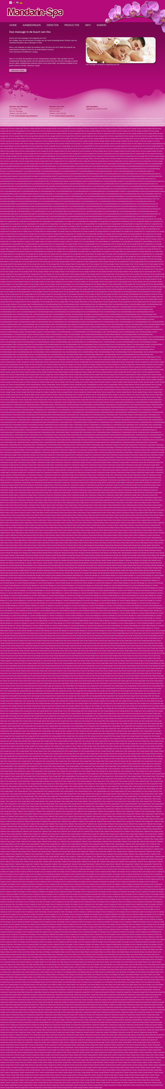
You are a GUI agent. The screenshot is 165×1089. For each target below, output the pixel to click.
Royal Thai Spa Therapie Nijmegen (86, 665)
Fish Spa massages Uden (90, 296)
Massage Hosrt (4, 560)
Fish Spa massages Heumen (134, 276)
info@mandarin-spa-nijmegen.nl (26, 116)
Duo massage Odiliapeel (23, 246)
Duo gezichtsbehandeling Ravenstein (94, 206)
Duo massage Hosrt (125, 236)
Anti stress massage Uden (7, 158)
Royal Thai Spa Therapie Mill (133, 663)
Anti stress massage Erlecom (91, 128)
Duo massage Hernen (148, 234)
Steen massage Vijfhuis (86, 761)
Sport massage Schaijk (115, 716)
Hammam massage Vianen (11, 399)
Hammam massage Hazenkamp (104, 372)
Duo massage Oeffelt (35, 246)
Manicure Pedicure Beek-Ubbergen (137, 502)
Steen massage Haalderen (28, 738)
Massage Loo (23, 563)
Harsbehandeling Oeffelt (76, 432)
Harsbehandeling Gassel (32, 414)
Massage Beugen (112, 547)
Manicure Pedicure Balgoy (77, 502)
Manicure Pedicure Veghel (62, 540)
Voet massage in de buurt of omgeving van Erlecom (69, 886)
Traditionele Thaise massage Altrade (114, 806)
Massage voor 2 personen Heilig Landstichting (16, 598)
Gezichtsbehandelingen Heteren (63, 327)
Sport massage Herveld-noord (138, 701)
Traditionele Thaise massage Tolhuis (124, 856)
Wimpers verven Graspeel (138, 959)
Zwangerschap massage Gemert (31, 1004)
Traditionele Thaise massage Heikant (87, 829)
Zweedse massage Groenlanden (43, 1057)
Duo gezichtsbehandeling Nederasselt (84, 198)
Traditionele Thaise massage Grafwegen (97, 824)
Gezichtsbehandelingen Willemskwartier (94, 354)
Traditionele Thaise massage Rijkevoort (34, 854)
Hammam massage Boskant (127, 362)
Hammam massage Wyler (55, 402)
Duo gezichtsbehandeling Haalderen (152, 181)
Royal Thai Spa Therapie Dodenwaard (143, 640)
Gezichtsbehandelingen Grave (127, 319)
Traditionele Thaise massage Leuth (38, 839)
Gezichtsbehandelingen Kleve (104, 329)
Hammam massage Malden (48, 384)
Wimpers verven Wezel (65, 987)
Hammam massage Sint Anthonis (43, 394)
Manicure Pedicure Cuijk (53, 507)
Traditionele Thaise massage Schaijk (74, 854)
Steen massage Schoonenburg (114, 756)
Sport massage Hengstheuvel (98, 701)
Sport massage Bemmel (81, 688)
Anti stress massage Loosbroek (107, 143)
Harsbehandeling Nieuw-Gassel (64, 429)
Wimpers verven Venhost (88, 984)
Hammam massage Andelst (133, 357)
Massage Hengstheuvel (45, 557)
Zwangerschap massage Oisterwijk (43, 1027)
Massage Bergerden (95, 547)
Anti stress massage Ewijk (119, 128)
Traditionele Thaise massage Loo (134, 839)
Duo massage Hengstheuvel (135, 234)
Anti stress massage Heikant (16, 136)
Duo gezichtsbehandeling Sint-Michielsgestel (125, 209)
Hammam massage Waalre (82, 399)
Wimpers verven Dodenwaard (14, 957)
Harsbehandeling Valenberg (64, 439)
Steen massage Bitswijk (123, 728)
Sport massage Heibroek (16, 701)
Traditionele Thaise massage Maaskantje (70, 841)
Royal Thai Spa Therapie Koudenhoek (85, 658)
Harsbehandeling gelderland (59, 414)
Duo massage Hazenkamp (150, 231)
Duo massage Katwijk (148, 236)
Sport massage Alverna (93, 686)
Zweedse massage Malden (48, 1070)
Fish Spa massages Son (17, 296)
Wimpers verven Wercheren (40, 987)
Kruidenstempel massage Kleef (52, 472)
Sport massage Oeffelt (25, 713)
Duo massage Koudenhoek (44, 239)
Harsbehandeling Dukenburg (92, 412)
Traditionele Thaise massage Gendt (39, 824)
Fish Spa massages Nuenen (23, 289)
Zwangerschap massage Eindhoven (28, 1002)
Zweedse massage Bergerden (39, 1047)
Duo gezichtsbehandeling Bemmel (65, 168)
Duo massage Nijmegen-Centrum (73, 244)
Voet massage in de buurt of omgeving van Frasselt (145, 886)
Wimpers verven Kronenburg (29, 969)
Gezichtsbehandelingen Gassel (139, 316)
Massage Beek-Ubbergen (53, 547)
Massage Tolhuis (106, 570)
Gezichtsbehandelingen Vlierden (107, 352)
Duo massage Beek (113, 221)
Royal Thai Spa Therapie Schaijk (140, 673)
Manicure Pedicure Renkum (76, 535)
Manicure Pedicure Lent (6, 525)
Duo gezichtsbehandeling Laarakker (9, 193)
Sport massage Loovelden (44, 708)
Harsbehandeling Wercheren (102, 442)
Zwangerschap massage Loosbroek (61, 1019)
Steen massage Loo (141, 746)
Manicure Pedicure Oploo (84, 532)
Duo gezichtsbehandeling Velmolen (64, 214)
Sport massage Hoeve (56, 703)
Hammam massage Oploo (96, 389)
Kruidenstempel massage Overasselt (114, 485)
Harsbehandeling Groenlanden (8, 417)
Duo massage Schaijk (109, 249)
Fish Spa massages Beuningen (106, 261)
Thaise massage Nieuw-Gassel (52, 791)
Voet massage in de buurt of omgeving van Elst (43, 886)
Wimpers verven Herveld (101, 964)
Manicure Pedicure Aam (114, 500)
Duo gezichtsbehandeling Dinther (129, 173)
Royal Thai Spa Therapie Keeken (17, 658)
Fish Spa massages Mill (142, 284)
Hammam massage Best (22, 362)
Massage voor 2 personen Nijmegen (121, 610)
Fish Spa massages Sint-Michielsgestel (129, 294)
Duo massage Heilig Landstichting (94, 234)
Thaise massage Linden (152, 786)
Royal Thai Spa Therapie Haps (150, 648)
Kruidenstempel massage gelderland (98, 460)
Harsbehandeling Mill (147, 427)
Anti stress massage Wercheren (100, 161)
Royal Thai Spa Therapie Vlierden (87, 680)
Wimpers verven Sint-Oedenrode (49, 982)
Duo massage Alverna (22, 221)
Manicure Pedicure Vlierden (11, 542)
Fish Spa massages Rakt (114, 291)
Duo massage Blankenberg (102, 224)
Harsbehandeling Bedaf (99, 404)
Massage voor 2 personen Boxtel (96, 583)
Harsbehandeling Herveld (113, 419)
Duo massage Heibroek (57, 234)
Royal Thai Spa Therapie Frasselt (64, 645)
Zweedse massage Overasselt (126, 1075)
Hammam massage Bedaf (59, 359)
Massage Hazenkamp (89, 555)
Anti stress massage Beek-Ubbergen (39, 121)
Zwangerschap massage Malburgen (134, 1019)
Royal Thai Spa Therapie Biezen (21, 638)
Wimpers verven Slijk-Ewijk (65, 982)
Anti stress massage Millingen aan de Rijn (66, 146)
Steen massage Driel (57, 733)
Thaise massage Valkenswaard (53, 801)
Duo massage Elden (63, 229)
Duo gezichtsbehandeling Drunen (81, 176)
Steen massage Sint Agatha (130, 756)
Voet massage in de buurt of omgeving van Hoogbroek (56, 904)
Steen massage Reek (34, 756)
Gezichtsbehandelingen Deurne (8, 314)
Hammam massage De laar (70, 364)
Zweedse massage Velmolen (103, 1082)
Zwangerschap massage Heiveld (93, 1009)
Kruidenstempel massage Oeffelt (134, 482)
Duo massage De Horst (26, 226)
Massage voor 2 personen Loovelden (55, 608)
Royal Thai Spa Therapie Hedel (38, 650)
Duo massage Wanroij (133, 254)
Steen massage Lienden (90, 746)
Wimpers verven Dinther (145, 954)
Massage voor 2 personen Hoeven (102, 600)
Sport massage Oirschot (37, 713)
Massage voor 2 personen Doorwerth (17, 588)
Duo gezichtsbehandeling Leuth (79, 193)
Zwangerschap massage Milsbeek (63, 1022)
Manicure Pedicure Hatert (102, 515)
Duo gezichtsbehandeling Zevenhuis (98, 219)
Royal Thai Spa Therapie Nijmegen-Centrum (106, 665)
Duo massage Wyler (68, 256)
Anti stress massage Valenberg (37, 158)
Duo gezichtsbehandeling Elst (7, 178)
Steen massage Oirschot (18, 753)
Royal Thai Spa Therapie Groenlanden (94, 648)
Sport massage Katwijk (119, 703)
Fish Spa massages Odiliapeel (69, 289)
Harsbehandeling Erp (157, 412)
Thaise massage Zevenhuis (33, 806)
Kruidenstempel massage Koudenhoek (87, 472)
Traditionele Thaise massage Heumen (153, 831)
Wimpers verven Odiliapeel (21, 977)
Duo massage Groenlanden (88, 231)
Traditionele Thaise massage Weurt (24, 864)
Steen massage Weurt (12, 763)
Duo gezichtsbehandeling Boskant (86, 171)
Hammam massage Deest (83, 364)
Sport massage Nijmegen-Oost (92, 711)
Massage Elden (58, 552)
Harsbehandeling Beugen (62, 407)
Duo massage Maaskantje (88, 241)
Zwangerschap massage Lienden (119, 1017)
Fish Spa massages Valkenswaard (137, 296)
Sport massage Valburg (131, 718)
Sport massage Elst (14, 696)
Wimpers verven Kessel (126, 967)
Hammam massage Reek (79, 392)
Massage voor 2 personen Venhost (88, 625)
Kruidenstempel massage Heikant (151, 465)
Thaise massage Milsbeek (7, 791)
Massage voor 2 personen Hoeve (84, 600)
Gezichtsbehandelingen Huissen (24, 329)
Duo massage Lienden (143, 239)
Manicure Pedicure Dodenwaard (8, 510)
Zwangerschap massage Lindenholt (9, 1019)
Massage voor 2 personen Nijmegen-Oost (24, 613)
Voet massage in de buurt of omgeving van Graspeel (58, 891)
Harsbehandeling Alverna (6, 404)
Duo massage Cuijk (15, 226)
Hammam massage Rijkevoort (124, 392)
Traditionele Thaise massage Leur (20, 839)
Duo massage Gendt (15, 231)
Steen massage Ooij (44, 753)
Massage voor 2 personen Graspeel (46, 593)
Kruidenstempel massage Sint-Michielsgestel (90, 490)
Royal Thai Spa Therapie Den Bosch (89, 640)
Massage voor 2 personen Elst (142, 588)
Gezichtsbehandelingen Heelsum (110, 321)
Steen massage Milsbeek (125, 748)
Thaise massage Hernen (99, 781)
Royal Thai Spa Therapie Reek (51, 673)
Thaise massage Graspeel (148, 776)
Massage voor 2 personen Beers (14, 580)
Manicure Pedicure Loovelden (147, 525)
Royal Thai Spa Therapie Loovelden (28, 663)
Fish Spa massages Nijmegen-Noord (118, 286)
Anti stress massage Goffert (77, 131)
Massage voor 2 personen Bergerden (70, 580)
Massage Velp (33, 573)
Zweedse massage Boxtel (25, 1050)
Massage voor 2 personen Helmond (55, 598)
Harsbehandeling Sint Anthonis (68, 437)
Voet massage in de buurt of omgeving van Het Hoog (56, 901)
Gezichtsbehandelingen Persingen (148, 342)
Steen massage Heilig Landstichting (19, 741)
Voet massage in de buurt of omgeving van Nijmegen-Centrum (58, 919)
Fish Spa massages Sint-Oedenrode (148, 294)
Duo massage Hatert (137, 231)
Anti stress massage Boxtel (98, 123)
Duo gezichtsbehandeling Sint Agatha (83, 209)
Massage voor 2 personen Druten (69, 588)
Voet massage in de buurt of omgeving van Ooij (66, 924)
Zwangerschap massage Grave (135, 1004)
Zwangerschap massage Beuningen (64, 994)
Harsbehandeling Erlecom (145, 412)
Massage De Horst (58, 550)
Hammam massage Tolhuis (156, 394)
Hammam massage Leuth (32, 382)
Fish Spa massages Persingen (72, 291)
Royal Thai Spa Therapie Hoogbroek (109, 655)
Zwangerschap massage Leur (87, 1017)
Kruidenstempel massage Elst (139, 457)
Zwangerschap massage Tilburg (41, 1034)
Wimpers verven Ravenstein (52, 979)
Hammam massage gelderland (72, 369)
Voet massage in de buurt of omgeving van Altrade (134, 866)
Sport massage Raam (14, 716)
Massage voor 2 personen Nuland (103, 613)
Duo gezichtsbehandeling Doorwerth (47, 176)
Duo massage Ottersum (116, 246)
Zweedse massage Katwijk (21, 1065)
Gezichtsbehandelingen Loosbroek (41, 334)
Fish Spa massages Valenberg (120, 296)
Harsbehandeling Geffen (45, 414)
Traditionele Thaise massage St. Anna (86, 856)
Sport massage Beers (69, 688)
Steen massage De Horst (69, 731)
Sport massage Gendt (121, 696)
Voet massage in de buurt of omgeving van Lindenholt (78, 911)
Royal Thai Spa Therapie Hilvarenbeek (55, 655)
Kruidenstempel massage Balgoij (88, 447)
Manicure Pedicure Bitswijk (110, 505)
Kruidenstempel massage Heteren (19, 470)
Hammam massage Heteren (61, 377)
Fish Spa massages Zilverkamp (8, 304)
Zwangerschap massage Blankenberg (117, 994)
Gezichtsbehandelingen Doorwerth (100, 314)
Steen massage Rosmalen (87, 756)
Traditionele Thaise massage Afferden (94, 806)
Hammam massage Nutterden (151, 387)
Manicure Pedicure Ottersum (110, 532)
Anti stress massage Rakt (29, 153)
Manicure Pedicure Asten (50, 502)
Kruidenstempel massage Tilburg (26, 492)
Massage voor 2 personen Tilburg (48, 623)
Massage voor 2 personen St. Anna (31, 623)
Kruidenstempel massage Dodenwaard (120, 455)
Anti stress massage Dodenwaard (84, 126)
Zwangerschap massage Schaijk (27, 1032)
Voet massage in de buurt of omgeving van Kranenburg (131, 906)
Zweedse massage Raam (25, 1077)
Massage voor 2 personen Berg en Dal (50, 580)
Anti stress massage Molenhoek (101, 146)
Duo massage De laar (50, 226)
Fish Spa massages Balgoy (99, 259)
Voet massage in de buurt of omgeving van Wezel (51, 944)
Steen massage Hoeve (21, 743)
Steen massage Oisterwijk (32, 753)
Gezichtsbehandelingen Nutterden (109, 339)
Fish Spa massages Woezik (110, 301)
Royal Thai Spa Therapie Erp (32, 645)
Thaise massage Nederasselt (36, 791)
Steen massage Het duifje (117, 741)
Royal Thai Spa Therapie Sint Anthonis (37, 675)
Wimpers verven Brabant (40, 954)
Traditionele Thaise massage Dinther (135, 816)
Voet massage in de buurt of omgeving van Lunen (48, 914)
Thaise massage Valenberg (38, 801)
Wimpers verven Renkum (78, 979)
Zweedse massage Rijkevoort (111, 1077)
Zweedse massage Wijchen (138, 1085)
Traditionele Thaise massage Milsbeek (30, 844)
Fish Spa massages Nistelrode (8, 289)
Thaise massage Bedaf (123, 766)
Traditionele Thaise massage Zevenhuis (20, 866)
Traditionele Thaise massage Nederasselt (71, 844)
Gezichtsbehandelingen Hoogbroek (150, 327)
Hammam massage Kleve (72, 379)
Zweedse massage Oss (97, 1075)
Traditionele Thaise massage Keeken (147, 834)
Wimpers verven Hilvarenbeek (21, 967)
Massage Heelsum (109, 555)
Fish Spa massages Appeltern (56, 259)
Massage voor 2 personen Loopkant (17, 608)
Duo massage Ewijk (105, 229)
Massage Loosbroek (42, 563)
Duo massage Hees (21, 234)
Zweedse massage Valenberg (40, 1082)
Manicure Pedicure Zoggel (80, 545)
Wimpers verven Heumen (6, 967)
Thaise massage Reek (91, 796)
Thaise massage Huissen (101, 783)
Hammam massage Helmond (111, 374)
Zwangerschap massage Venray (87, 1037)
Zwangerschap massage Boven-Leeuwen (10, 997)
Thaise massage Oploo (123, 793)
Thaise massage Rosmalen (145, 796)
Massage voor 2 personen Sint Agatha (74, 620)
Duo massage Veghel (157, 251)
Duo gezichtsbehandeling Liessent (114, 193)
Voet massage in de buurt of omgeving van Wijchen (78, 944)
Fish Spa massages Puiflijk (87, 291)
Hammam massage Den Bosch (98, 364)
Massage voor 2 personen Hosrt (139, 600)
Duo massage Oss (105, 246)
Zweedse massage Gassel (61, 1055)
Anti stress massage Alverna (51, 118)
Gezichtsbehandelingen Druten (149, 314)
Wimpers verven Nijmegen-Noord (78, 974)
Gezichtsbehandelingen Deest (128, 311)
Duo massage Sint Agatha (137, 249)
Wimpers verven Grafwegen (124, 959)
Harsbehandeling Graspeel (140, 414)
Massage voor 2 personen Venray (106, 625)
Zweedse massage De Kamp (82, 1050)
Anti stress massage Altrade (36, 118)
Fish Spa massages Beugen (91, 261)
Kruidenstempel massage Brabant (124, 452)
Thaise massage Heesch (132, 778)
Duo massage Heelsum (10, 234)
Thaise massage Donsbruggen (39, 773)
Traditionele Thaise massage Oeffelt (9, 849)
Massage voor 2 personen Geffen (81, 590)
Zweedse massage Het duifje (34, 1062)
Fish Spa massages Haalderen (120, 271)
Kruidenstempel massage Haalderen (120, 462)
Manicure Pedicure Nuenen (116, 530)
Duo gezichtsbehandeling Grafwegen (58, 181)
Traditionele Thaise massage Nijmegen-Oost (25, 846)
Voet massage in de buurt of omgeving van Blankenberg (44, 876)
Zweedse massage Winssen (7, 1087)
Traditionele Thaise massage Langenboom (145, 836)
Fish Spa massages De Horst (95, 264)
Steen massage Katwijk (85, 743)
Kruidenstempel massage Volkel (149, 495)
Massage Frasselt (98, 552)
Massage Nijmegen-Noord (44, 565)
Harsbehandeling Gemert (72, 414)
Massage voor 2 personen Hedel (32, 595)
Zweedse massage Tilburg (129, 1080)
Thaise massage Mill (137, 788)
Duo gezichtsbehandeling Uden (111, 211)
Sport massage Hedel (116, 698)
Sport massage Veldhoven (26, 721)
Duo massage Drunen (13, 229)
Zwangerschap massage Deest (132, 997)
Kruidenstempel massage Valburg (96, 492)
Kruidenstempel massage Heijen (133, 465)
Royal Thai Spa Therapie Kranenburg (104, 658)
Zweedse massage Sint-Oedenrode (70, 1080)
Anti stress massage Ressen (89, 153)
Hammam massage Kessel (45, 379)
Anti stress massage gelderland (17, 131)
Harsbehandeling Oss (155, 432)
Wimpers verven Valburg (154, 982)
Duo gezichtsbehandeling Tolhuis (75, 211)
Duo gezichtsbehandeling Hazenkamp (40, 183)
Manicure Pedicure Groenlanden (43, 515)
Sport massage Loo (5, 708)
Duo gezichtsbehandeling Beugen (138, 168)
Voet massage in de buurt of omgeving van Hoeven (29, 904)
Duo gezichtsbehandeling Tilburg (58, 211)
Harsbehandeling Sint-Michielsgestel (85, 437)
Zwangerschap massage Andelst (108, 989)
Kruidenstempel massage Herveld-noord (126, 467)
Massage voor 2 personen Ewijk (29, 590)
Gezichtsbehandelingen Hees (127, 321)
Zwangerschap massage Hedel (97, 1007)
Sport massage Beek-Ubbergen (55, 688)
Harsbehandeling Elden (121, 412)
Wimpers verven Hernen (88, 964)
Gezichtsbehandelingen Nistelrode (58, 339)
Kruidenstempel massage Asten (71, 447)
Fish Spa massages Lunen (67, 284)
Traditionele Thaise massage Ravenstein (117, 851)
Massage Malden (93, 563)
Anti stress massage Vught (55, 161)
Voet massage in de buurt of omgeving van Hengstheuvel (80, 899)
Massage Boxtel (31, 550)
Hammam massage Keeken (31, 379)
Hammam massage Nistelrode (107, 387)
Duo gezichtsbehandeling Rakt (76, 206)
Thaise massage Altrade (20, 766)
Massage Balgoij (4, 547)
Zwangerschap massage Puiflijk (37, 1029)
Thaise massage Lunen (71, 788)
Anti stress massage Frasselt (133, 128)
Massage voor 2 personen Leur (56, 605)
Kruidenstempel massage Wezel (96, 497)
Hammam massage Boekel (113, 362)
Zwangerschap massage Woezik (8, 1042)
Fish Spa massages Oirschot (98, 289)
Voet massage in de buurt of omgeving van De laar (122, 879)
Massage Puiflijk (73, 568)
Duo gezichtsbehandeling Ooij (59, 203)
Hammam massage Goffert (130, 369)
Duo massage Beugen (52, 224)
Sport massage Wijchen (48, 723)
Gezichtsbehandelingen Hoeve (116, 327)
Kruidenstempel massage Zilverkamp (80, 500)
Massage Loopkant (32, 563)
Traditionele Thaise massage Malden (111, 841)
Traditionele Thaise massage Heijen (69, 829)
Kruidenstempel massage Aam (112, 445)
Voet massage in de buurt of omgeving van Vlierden (31, 942)
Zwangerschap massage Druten (153, 999)
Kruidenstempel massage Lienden (69, 475)
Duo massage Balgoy (91, 221)
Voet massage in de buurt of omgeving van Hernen (108, 899)
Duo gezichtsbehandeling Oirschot (23, 203)
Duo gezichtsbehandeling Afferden (140, 163)
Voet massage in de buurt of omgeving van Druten (99, 884)
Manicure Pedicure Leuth (31, 525)
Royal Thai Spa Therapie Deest (72, 640)
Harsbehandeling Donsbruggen (24, 412)
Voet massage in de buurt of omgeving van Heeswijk (51, 896)
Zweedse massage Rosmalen (126, 1077)
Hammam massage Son (113, 394)
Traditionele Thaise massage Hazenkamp (96, 826)
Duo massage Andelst (33, 221)
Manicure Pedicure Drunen (86, 510)
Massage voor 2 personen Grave (64, 593)
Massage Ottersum (32, 568)
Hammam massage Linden (76, 382)
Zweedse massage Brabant (39, 1050)
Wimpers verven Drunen (70, 957)
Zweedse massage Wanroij (80, 1085)
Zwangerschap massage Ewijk (109, 1002)
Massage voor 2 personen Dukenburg (88, 588)
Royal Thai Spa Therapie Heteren (18, 655)
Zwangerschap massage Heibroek (19, 1009)
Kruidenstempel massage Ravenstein (59, 487)
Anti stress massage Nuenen (99, 148)
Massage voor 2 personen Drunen (51, 588)
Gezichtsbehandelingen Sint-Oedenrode (95, 347)
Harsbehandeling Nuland (34, 432)
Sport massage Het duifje (153, 701)
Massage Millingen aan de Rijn (121, 563)
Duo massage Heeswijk (44, 234)
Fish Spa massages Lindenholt (154, 281)
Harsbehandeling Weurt (116, 442)
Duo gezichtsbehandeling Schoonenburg (63, 209)
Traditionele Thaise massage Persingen (41, 851)
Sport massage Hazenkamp (104, 698)
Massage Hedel (100, 555)
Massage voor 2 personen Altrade (119, 575)
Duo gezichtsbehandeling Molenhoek (65, 198)
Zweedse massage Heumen (79, 1062)
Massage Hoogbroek (158, 557)
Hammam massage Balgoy (45, 359)
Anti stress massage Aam (6, 118)
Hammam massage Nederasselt (143, 384)
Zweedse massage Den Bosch (125, 1050)
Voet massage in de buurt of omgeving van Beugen (99, 874)
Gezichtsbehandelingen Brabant (45, 311)
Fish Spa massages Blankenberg (152, 261)
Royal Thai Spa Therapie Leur (35, 660)
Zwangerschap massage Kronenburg (16, 1017)
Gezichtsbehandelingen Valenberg (91, 349)
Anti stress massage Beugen (132, 121)
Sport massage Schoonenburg (129, 716)
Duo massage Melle (125, 241)
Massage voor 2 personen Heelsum (50, 595)
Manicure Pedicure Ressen (90, 535)
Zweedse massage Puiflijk (12, 1077)
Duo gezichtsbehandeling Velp (80, 214)
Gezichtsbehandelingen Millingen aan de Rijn (26, 337)
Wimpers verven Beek (128, 949)
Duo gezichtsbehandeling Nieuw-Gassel (105, 198)
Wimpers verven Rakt (39, 979)
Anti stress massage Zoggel (108, 163)
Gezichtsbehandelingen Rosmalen (141, 344)
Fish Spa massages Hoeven (17, 279)
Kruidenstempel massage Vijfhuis (114, 495)
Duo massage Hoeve (89, 236)
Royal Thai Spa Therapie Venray (36, 680)
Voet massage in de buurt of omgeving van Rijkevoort (134, 929)
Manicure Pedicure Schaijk (135, 535)
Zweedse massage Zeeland (49, 1087)
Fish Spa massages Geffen (115, 269)
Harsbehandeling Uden (37, 439)
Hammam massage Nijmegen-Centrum (33, 387)
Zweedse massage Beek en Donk (120, 1045)
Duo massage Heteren (50, 236)
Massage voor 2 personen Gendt (136, 590)
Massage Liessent (156, 560)
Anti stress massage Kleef (21, 141)
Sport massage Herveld (125, 701)
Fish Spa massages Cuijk (81, 264)
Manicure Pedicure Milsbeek (108, 527)
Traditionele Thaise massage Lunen (51, 841)
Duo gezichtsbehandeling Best (121, 168)
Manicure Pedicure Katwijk (21, 522)
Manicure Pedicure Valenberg (29, 540)
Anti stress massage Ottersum (100, 151)
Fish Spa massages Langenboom (53, 281)
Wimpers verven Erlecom (148, 957)
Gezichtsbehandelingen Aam (38, 304)
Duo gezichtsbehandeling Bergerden (103, 168)
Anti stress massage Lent (134, 141)
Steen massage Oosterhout (57, 753)
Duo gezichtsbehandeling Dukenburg (117, 176)
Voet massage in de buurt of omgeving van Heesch (25, 896)
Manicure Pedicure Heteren (64, 520)
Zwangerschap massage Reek (104, 1029)
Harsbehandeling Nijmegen (79, 429)
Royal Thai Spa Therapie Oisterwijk (151, 668)
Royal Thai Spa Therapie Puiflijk (145, 670)
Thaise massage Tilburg (133, 798)
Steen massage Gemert (69, 736)
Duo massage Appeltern (58, 221)
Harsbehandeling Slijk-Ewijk (120, 437)
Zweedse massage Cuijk (53, 1050)
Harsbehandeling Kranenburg (35, 424)
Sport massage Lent (86, 706)
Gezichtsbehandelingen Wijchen (75, 354)
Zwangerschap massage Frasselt (125, 1002)
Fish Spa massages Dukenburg (148, 266)
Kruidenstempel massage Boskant (67, 452)
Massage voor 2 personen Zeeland (71, 630)
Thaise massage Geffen (55, 776)
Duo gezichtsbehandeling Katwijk (29, 191)
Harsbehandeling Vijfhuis (23, 442)
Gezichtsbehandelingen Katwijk (40, 329)
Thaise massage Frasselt (29, 776)
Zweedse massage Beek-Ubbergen (138, 1045)
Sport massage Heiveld (72, 701)
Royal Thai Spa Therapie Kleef (51, 658)
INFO (88, 25)
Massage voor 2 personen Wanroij (65, 628)
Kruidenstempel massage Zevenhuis (61, 500)
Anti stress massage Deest (22, 126)
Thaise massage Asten (85, 766)
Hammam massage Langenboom (154, 379)
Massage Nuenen (92, 565)
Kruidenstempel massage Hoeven (92, 470)
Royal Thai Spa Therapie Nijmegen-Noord (129, 665)
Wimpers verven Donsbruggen (30, 957)
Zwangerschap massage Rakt (69, 1029)
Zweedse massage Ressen (96, 1077)
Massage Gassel (108, 552)
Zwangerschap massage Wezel (93, 1040)
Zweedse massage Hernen (149, 1060)
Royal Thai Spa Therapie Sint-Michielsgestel (58, 675)
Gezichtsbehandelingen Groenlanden (144, 319)
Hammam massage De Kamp (54, 364)
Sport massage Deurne (17, 693)
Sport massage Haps (79, 698)
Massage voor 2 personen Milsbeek (41, 610)
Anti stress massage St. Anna (111, 156)
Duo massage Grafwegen (50, 231)
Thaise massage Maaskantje (84, 788)
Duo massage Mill (135, 241)
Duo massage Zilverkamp (105, 256)
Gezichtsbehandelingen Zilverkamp (44, 357)
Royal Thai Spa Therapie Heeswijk (107, 650)
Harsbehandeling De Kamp (68, 409)
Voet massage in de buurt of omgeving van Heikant (131, 896)
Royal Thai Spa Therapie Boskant (92, 638)
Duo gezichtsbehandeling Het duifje (13, 188)
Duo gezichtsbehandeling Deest (76, 173)
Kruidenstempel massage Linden (105, 475)
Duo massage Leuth (131, 239)
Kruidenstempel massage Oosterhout (44, 485)
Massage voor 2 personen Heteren (28, 600)
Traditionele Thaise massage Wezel (42, 864)
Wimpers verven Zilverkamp (13, 989)
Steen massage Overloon (120, 753)
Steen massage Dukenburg (95, 733)
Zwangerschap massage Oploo (95, 1027)
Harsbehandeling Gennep (98, 414)
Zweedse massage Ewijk (33, 1055)
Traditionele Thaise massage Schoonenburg (95, 854)
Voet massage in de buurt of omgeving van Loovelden (22, 914)
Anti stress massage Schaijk (137, 153)
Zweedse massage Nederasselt (140, 1070)
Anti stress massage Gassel (148, 128)
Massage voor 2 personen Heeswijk (103, 595)
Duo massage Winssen (45, 256)
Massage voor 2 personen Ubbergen (84, 623)
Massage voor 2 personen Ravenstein (85, 618)
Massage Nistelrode (83, 565)
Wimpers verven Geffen (46, 959)
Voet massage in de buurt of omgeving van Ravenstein (28, 929)
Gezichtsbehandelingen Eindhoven (27, 316)
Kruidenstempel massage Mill (140, 477)
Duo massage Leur (121, 239)
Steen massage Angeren (64, 726)
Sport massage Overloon (137, 713)
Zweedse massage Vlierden (25, 1085)
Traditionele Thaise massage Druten (118, 819)
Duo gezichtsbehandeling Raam (60, 206)
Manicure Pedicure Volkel (25, 542)
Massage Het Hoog (98, 557)
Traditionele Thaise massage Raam (79, 851)
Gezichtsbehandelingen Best (25, 309)
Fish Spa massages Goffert (26, 271)
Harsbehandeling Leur (107, 424)
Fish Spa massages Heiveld (157, 274)
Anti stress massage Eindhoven (49, 128)
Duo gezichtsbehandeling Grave (95, 181)
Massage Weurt (134, 573)
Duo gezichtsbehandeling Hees (93, 183)
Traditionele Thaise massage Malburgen (92, 841)
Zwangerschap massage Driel (119, 999)
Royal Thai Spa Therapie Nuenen (44, 668)
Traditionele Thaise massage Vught (109, 861)
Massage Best (104, 547)
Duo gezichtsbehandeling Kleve (97, 191)
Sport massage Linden (145, 706)
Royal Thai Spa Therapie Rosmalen (122, 673)
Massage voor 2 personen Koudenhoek (101, 603)
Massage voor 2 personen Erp (12, 590)
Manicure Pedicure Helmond (117, 517)
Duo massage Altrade (10, 221)
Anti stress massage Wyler (45, 163)
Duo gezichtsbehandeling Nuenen (89, 201)
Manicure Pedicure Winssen (156, 542)
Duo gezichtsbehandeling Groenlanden (114, 181)
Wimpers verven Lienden (108, 969)
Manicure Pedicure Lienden (46, 525)
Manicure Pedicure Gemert (104, 512)
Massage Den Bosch (96, 550)
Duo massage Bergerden (30, 224)
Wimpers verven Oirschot (47, 977)
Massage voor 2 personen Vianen (123, 625)
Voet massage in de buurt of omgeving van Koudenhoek (102, 906)
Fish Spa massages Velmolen (21, 299)
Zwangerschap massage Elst (61, 1002)
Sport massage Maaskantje (70, 708)
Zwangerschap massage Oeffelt (8, 1027)
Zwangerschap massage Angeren (125, 989)
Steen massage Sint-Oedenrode (16, 758)
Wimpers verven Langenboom (59, 969)
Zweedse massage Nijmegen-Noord (48, 1072)
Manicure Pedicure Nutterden (145, 530)
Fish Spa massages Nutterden (53, 289)
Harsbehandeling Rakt (89, 434)
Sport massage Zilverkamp (140, 723)
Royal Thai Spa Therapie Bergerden (115, 635)
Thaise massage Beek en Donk (149, 766)
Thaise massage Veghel (67, 801)
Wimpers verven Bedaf (117, 949)
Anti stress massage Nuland (114, 148)
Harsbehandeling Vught (62, 442)
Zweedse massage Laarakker (140, 1065)
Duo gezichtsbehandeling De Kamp (41, 173)
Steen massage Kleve (133, 743)
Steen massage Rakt (9, 756)
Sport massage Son (58, 718)
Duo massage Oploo (95, 246)
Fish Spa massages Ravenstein (129, 291)
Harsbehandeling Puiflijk (64, 434)
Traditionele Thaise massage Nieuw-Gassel (93, 844)
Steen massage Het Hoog (131, 741)
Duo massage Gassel (127, 229)
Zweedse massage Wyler (35, 1087)
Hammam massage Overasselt (139, 389)
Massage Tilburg (97, 570)
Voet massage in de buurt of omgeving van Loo (105, 911)
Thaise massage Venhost (120, 801)
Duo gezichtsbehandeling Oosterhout (76, 203)
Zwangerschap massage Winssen (149, 1040)
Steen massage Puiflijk (147, 753)
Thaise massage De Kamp (88, 771)
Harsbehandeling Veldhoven (108, 439)
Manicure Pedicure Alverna (155, 500)
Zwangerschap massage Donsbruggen (83, 999)
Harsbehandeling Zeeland (54, 445)
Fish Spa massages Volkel (122, 299)
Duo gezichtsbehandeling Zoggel (135, 219)
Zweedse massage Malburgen (32, 1070)
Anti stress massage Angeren (80, 118)
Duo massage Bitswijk (89, 224)
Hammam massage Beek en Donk (88, 359)
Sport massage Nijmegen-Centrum (58, 711)
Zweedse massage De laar (96, 1050)
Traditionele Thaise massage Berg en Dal (65, 811)
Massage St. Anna (87, 570)
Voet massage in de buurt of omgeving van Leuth (132, 909)
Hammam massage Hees (148, 372)
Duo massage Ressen (71, 249)
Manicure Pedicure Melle (61, 527)
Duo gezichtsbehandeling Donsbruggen (28, 176)
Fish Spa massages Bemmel (30, 261)
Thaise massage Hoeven (61, 783)
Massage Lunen (63, 563)
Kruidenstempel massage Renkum (94, 487)
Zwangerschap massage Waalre (24, 1040)
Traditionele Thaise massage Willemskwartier (83, 864)
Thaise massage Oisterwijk (84, 793)
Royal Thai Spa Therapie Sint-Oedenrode (81, 675)
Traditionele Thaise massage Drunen (99, 819)
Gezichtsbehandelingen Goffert (75, 319)
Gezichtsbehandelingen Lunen (76, 334)
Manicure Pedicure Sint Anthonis (24, 537)
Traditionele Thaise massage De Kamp (38, 816)
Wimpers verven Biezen (105, 952)
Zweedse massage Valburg (26, 1082)
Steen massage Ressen (60, 756)
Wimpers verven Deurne (132, 954)
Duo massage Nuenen (148, 244)
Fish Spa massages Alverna (11, 259)
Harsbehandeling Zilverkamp (83, 445)
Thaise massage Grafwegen (134, 776)
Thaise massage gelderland (69, 776)
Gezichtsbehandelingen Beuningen (59, 309)
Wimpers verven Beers (11, 952)
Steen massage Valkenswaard (146, 758)
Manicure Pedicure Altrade (141, 500)
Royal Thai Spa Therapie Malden (100, 663)
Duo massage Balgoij (80, 221)
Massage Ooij (160, 565)
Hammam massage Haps (75, 372)
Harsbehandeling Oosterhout (130, 432)
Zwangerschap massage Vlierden (137, 1037)
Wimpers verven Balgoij (92, 949)
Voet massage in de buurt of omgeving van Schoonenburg (54, 932)
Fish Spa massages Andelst (26, 259)
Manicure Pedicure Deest (109, 507)
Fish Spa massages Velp (35, 299)
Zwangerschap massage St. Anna (24, 1034)
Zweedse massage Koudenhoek (91, 1065)
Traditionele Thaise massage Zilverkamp (40, 866)
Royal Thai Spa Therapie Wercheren (9, 683)
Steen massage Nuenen (117, 751)
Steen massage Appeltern (77, 726)
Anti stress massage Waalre (69, 161)
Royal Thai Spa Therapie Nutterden (80, 668)
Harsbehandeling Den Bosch (108, 409)
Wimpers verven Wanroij (26, 987)
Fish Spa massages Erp (59, 269)
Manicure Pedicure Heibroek (39, 517)
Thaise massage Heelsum (107, 778)
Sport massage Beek (26, 688)
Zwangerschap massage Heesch (147, 1007)
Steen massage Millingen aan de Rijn (109, 748)
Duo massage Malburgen (102, 241)
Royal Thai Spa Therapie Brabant (148, 638)
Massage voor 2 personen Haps (141, 593)
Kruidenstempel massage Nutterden (97, 482)
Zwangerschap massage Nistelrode (82, 1024)
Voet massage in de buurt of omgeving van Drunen (73, 884)
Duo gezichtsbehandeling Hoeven (122, 188)
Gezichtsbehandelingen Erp (91, 316)
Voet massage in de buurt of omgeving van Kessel (24, 906)
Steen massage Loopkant (153, 746)
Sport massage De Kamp (127, 691)
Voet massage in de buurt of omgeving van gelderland (63, 889)
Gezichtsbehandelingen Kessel (73, 329)
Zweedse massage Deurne (140, 1050)
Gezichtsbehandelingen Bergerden (9, 309)
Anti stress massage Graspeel (108, 131)
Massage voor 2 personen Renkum (121, 618)
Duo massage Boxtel (154, 224)
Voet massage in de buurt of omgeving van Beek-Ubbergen (102, 871)
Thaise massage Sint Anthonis (43, 798)
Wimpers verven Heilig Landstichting (30, 964)
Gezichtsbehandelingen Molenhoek (64, 337)
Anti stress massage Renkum (74, 153)
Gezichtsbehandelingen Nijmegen (121, 337)
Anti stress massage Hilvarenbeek (49, 138)
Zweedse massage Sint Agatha (16, 1080)
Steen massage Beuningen (98, 728)
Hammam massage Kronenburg (122, 379)
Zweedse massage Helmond (117, 1060)
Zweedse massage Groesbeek (59, 1057)
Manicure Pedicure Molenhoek (123, 527)
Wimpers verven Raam (28, 979)
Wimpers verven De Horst (65, 954)
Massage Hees (118, 555)
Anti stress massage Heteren (18, 138)
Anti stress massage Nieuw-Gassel (136, 146)
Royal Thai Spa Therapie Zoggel (43, 686)
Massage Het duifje (88, 557)
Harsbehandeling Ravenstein (102, 434)
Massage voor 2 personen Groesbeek (103, 593)
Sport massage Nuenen (136, 711)
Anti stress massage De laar (7, 126)
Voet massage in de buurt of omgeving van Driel (47, 884)
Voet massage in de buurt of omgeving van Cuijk (42, 879)
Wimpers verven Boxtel (28, 954)
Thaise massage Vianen (146, 801)
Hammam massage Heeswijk (17, 374)
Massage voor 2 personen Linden (125, 605)
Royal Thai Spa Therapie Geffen (99, 645)
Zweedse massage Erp (20, 1055)
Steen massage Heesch (116, 738)
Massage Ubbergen (116, 570)
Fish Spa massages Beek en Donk (142, 259)
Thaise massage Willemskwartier (128, 804)
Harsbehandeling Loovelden (66, 427)
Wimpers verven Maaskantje (64, 972)
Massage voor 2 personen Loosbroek (35, 608)
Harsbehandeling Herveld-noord (129, 419)
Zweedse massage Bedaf (91, 1045)
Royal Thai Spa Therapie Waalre (137, 680)
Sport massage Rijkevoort (88, 716)
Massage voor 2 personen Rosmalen (15, 620)
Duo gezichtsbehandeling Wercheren (93, 216)
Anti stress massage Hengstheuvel (84, 136)
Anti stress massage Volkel (41, 161)
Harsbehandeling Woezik (29, 445)
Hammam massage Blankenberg (97, 362)
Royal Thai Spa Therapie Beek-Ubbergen (41, 635)
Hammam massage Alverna (119, 357)
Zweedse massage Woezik (22, 1087)
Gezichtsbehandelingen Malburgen (112, 334)
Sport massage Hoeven (69, 703)
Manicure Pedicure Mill (73, 527)
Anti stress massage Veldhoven (86, 158)
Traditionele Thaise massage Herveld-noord (72, 831)
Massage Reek (109, 568)
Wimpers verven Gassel (33, 959)
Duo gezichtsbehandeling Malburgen (115, 196)
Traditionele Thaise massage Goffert (77, 824)
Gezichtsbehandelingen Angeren (120, 304)
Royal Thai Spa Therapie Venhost (18, 680)
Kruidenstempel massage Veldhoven (9, 495)
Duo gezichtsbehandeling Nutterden (125, 201)
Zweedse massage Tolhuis (143, 1080)
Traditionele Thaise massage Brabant (144, 814)
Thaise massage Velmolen (95, 801)
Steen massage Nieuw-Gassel (8, 751)
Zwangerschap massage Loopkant (42, 1019)
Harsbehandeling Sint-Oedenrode (103, 437)
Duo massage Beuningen (65, 224)
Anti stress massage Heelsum (89, 133)
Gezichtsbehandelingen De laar (112, 311)
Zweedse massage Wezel (123, 1085)
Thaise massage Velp (107, 801)
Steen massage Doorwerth (45, 733)
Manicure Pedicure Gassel (61, 512)
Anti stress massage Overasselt (116, 151)
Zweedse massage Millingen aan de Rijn (90, 1070)
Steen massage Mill (95, 748)
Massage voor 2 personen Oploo (85, 615)
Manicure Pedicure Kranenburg (107, 522)
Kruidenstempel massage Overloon (133, 485)
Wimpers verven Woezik (121, 987)
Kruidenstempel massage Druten (68, 457)
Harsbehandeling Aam (129, 402)
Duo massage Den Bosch (73, 226)
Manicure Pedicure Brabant (39, 507)
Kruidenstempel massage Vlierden (132, 495)
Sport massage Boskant (49, 691)
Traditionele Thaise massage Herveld (51, 831)
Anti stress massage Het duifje (149, 136)
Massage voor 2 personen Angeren (9, 578)
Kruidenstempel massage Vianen (97, 495)
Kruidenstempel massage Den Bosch (65, 455)
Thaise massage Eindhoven (121, 773)
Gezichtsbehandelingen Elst (59, 316)
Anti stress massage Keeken (156, 138)
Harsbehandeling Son (132, 437)
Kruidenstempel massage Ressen (112, 487)
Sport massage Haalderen (66, 698)
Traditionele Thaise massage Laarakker (124, 836)
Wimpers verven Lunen (51, 972)
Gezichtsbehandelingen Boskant (144, 309)
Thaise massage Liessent (139, 786)
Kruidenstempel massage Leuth (52, 475)
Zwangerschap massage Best (30, 994)
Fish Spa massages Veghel (153, 296)
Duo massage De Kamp (38, 226)
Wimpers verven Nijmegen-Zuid (112, 974)
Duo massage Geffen (138, 229)
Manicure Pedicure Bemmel (7, 505)
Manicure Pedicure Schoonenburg (151, 535)
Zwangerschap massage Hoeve (129, 1012)
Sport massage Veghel (13, 721)
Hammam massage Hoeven (122, 377)
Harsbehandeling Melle (135, 427)
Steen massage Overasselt (107, 753)
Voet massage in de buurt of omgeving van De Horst (68, 879)
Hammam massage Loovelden (151, 382)
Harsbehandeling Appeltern (47, 404)
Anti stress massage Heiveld (52, 136)
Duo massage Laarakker (85, 239)
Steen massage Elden (121, 733)
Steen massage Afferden (14, 726)
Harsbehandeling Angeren (33, 404)
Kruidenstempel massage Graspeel (46, 462)
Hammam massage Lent (6, 382)
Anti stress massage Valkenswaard (54, 158)
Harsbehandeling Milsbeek (18, 429)
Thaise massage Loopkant (28, 788)
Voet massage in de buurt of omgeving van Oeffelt (151, 922)
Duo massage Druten (25, 229)
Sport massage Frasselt (59, 696)
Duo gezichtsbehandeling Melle (150, 196)
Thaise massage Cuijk (62, 771)
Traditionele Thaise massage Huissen (109, 834)
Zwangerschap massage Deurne (8, 999)
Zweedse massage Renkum (82, 1077)
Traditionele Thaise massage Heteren (133, 831)
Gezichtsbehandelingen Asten (154, 304)
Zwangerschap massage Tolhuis (58, 1034)
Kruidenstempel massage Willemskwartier (133, 497)
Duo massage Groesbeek (101, 231)
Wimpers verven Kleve (149, 967)
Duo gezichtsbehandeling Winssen (28, 219)
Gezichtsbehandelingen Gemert (26, 319)
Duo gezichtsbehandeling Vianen (132, 214)
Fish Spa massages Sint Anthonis (109, 294)
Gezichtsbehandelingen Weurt (43, 354)
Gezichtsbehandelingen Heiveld (86, 324)
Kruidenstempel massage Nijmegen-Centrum (119, 480)
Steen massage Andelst (52, 726)
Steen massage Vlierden (98, 761)
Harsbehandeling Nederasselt (47, 429)
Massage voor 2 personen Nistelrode (66, 613)
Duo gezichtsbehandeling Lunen (78, 196)
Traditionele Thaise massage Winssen (104, 864)
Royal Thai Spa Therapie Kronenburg (124, 658)
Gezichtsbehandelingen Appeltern (138, 304)
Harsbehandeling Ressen (142, 434)
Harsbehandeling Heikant (24, 419)
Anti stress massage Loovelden (123, 143)
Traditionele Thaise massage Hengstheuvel (11, 831)
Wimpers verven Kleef (138, 967)
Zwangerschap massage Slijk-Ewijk (148, 1032)
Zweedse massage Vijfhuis (11, 1085)
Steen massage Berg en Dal (45, 728)
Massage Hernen (56, 557)
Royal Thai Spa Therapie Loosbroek (9, 663)
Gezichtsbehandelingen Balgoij (8, 306)
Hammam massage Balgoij (31, 359)
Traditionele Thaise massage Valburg (17, 859)
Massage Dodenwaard (126, 550)
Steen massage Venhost (49, 761)
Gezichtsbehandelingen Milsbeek (46, 337)
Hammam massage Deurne (114, 364)
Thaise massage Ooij (96, 793)
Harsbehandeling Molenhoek (32, 429)
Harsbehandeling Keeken (133, 422)
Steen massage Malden (72, 748)
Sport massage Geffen (83, 696)
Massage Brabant (40, 550)
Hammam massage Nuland (137, 387)
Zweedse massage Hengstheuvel (133, 1060)
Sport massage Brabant (90, 691)
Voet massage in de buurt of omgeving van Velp (65, 939)
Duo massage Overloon (142, 246)
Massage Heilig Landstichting (12, 557)
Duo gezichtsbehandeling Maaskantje (95, 196)
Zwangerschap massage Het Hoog (57, 1012)
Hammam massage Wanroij (96, 399)
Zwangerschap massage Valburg (109, 1034)
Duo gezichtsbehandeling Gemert (144, 178)
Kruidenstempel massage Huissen (145, 470)
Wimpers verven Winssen (108, 987)
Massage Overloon (53, 568)
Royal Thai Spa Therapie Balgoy (133, 633)
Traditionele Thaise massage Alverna (133, 806)
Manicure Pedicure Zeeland (34, 545)
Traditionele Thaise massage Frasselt (106, 821)
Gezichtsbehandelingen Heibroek (13, 324)
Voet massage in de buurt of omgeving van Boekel (72, 876)
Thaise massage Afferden (6, 766)
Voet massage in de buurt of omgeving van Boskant (98, 876)
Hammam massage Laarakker (138, 379)
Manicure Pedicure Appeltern (36, 502)
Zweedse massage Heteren (65, 1062)
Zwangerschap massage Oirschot (25, 1027)
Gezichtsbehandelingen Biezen (76, 309)
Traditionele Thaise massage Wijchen (61, 864)
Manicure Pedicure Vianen (147, 540)
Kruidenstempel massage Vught (8, 497)
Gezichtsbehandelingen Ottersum (94, 342)
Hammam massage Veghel (84, 397)
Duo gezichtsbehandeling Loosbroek (41, 196)
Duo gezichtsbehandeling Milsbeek (46, 198)
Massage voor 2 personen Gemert (118, 590)
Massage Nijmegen (18, 565)
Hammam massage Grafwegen (145, 369)
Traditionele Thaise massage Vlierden (71, 861)
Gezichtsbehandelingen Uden (57, 349)
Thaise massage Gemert (82, 776)
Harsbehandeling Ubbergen (24, 439)
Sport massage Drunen (111, 693)
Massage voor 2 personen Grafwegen (27, 593)
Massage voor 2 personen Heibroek (122, 595)
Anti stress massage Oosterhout (57, 151)
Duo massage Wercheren (145, 254)
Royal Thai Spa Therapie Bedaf (150, 633)
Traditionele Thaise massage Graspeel (118, 824)
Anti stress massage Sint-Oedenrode (65, 156)
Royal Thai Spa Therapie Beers (60, 635)
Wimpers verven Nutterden (7, 977)
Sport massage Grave (24, 698)
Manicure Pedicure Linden (74, 525)
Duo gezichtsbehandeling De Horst (23, 173)
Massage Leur (130, 560)
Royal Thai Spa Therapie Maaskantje (63, 663)
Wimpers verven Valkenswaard (22, 984)
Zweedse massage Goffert (147, 1055)
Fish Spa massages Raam (100, 291)
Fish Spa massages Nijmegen (80, 286)
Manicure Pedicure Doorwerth (58, 510)
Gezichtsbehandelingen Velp (25, 352)
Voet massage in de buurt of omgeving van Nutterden (96, 922)
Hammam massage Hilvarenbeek (91, 377)
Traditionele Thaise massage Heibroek (49, 829)
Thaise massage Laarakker (61, 786)
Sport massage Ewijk (47, 696)
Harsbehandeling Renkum (129, 434)
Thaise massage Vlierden (10, 804)
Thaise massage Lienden (126, 786)
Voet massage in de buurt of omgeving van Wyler (24, 947)
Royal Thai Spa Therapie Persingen (127, 670)
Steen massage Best (72, 728)
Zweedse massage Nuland (131, 1072)
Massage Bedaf (22, 547)
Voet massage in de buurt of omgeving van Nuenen (44, 922)
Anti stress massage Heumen (33, 138)
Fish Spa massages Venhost (50, 299)
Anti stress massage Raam (16, 153)
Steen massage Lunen (30, 748)
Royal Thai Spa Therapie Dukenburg (110, 643)
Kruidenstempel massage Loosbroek (14, 477)
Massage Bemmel (73, 547)
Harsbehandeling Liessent (145, 424)
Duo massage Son (49, 251)
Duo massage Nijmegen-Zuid (121, 244)
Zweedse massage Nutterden (145, 1072)
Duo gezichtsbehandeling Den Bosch (94, 173)
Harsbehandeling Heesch (131, 417)
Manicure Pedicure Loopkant (116, 525)
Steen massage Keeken (97, 743)
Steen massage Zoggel (144, 763)
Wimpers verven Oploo (100, 977)
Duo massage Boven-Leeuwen (140, 224)
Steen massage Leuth (78, 746)
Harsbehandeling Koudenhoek (20, 424)
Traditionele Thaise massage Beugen (124, 811)
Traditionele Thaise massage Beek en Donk (144, 809)
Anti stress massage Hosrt (111, 138)
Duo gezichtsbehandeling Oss (110, 203)
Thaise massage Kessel (140, 783)
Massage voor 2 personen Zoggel (127, 630)
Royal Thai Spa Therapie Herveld (109, 653)
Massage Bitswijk (142, 547)
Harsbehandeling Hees (118, 417)
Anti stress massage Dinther (68, 126)
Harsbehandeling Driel (53, 412)
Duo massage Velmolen (19, 254)
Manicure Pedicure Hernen (148, 517)
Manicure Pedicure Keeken (35, 522)
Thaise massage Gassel (42, 776)
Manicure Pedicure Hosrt (153, 520)
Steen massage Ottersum (93, 753)
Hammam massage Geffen (56, 369)
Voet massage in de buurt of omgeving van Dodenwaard (92, 881)
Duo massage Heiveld (109, 234)
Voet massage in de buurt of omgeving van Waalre (108, 942)
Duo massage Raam (14, 249)
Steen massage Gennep (93, 736)
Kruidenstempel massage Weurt (79, 497)
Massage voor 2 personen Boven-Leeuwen (77, 583)
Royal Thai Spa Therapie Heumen (36, 655)
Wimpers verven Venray (102, 984)
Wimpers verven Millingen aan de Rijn (131, 972)
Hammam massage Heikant (61, 374)
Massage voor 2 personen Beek (114, 578)
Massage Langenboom (112, 560)
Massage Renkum (117, 568)
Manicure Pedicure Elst (158, 510)
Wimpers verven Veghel (37, 984)
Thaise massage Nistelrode (151, 791)
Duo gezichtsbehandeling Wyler (63, 219)
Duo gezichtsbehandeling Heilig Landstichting (43, 186)
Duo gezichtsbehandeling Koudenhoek (115, 191)
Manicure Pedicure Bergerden (38, 505)
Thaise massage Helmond (69, 781)
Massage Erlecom (73, 552)
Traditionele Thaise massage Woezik (124, 864)
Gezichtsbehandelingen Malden (129, 334)
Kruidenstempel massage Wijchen (113, 497)
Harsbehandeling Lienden (132, 424)
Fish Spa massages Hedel (19, 274)
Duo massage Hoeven (100, 236)
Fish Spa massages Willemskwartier (78, 301)
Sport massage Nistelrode (123, 711)
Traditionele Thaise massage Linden (96, 839)
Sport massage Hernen (112, 701)
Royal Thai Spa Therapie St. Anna (134, 675)
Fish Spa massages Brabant (67, 264)
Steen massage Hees (104, 738)
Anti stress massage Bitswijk (16, 123)
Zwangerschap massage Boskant (152, 994)
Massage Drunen (18, 552)
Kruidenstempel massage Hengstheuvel (70, 467)
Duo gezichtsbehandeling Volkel (24, 216)
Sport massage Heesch (153, 698)
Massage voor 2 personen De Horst (149, 583)
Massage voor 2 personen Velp (71, 625)
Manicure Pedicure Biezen (96, 505)
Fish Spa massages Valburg (105, 296)
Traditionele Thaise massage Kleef (21, 836)
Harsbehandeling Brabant (28, 409)
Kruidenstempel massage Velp (45, 495)
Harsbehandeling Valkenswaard (80, 439)
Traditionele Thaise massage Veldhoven (100, 859)
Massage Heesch (126, 555)
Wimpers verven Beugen (78, 952)
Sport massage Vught (136, 721)
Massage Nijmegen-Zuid (71, 565)
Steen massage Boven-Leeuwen (18, 731)
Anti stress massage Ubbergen (156, 156)
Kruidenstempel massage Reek (77, 487)
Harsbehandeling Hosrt (94, 422)
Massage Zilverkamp (61, 575)
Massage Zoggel (71, 575)
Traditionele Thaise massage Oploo (107, 849)
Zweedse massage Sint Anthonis (32, 1080)
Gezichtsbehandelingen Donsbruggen (81, 314)
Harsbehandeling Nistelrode (7, 432)
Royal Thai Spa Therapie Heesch (89, 650)
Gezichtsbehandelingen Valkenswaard (110, 349)
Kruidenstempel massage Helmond (50, 467)
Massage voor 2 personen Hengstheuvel (75, 598)
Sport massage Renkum (63, 716)
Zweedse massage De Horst (67, 1050)
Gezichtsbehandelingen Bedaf (40, 306)
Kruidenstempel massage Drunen (51, 457)
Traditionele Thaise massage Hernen (32, 831)
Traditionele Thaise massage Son (67, 856)
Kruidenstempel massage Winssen (153, 497)
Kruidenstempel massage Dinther (101, 455)
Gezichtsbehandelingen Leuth (81, 332)
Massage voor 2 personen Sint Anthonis (94, 620)
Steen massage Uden (106, 758)
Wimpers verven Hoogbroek (62, 967)
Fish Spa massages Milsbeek (13, 286)
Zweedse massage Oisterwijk (41, 1075)
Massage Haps (71, 555)
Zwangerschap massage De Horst (80, 997)
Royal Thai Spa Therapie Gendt (151, 645)
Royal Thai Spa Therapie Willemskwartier (80, 683)
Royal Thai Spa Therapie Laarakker (143, 658)
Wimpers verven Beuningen (92, 952)
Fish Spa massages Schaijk (59, 294)
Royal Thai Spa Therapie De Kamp (37, 640)
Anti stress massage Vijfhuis (11, 161)
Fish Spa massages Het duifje (88, 276)
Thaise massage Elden (134, 773)
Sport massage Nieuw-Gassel (28, 711)
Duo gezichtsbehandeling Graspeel (78, 181)
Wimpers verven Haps (45, 962)
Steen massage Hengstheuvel (61, 741)
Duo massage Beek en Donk (126, 221)
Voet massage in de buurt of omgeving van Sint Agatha (83, 932)
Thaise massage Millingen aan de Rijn (152, 788)
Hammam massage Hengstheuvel (127, 374)
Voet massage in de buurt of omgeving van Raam (140, 927)
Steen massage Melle (83, 748)
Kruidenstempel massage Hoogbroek (110, 470)
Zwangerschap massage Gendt (48, 1004)
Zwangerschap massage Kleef (103, 1014)
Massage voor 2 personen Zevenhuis (89, 630)
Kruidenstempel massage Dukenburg (86, 457)
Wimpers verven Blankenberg (132, 952)
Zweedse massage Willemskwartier (154, 1085)
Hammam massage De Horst (39, 364)
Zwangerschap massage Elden (45, 1002)
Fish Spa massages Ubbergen (76, 296)
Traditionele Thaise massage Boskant (82, 814)
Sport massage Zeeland (113, 723)
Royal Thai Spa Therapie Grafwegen (40, 648)
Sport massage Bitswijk (10, 691)
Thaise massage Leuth (113, 786)
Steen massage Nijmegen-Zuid (89, 751)
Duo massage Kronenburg (71, 239)
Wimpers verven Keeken (113, 967)
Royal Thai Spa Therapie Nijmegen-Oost (150, 665)
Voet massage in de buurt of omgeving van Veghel (147, 937)
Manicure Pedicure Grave (27, 515)
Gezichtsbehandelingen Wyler (145, 354)
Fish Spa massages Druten (132, 266)
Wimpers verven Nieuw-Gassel (29, 974)
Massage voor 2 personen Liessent (108, 605)
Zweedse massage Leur (19, 1067)
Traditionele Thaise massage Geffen (144, 821)
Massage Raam (82, 568)
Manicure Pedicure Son (93, 537)
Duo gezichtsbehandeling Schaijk (43, 209)
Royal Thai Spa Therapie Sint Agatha (17, 675)
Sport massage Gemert (109, 696)
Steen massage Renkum (47, 756)
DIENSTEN (52, 25)
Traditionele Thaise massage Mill (148, 841)
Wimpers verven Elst (136, 957)
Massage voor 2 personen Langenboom (21, 605)
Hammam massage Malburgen (33, 384)
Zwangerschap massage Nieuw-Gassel (121, 1022)
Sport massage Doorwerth (87, 693)
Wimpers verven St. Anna (89, 982)
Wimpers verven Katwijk (100, 967)
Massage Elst (65, 552)
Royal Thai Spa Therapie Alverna (30, 633)
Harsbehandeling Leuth (119, 424)
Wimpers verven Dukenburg (97, 957)
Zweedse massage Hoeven (124, 1062)
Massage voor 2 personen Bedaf (97, 578)
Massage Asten (156, 545)
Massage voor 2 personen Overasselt (138, 615)
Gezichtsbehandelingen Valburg (74, 349)
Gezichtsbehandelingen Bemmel (128, 306)
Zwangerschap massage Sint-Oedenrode (128, 1032)
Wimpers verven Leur (83, 969)
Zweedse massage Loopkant (117, 1067)
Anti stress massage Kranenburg (68, 141)
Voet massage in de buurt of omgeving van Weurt (26, 944)
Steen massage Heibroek (142, 738)
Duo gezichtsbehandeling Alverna (12, 166)
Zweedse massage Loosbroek (132, 1067)
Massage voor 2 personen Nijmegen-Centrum (142, 610)
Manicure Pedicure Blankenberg (125, 505)
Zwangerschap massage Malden (151, 1019)
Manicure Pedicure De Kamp (81, 507)
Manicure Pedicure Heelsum (146, 515)
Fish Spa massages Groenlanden (87, 271)
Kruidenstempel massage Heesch (79, 465)
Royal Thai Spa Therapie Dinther (124, 640)
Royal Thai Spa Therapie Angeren (65, 633)
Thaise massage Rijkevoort (131, 796)
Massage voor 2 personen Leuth (72, 605)
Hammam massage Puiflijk (23, 392)
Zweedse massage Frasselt (47, 1055)
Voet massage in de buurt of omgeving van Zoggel (132, 947)
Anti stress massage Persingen (148, 151)
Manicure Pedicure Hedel (132, 515)
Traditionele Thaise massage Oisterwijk (49, 849)
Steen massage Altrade (27, 726)
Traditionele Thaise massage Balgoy (86, 809)
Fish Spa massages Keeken (91, 279)
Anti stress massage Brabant (112, 123)
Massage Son (79, 570)
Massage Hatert (80, 555)
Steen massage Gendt (81, 736)
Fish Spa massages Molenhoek (30, 286)
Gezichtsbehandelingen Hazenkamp (77, 321)
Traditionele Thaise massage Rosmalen (55, 854)
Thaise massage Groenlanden (11, 778)
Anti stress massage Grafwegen (92, 131)
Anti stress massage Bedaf (154, 118)
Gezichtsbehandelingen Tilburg (8, 349)
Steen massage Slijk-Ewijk (31, 758)
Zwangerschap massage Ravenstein (86, 1029)
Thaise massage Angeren (58, 766)
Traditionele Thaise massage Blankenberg (43, 814)
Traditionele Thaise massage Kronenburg (102, 836)
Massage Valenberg (143, 570)
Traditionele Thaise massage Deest (76, 816)
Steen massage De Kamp (82, 731)
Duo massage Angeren (45, 221)
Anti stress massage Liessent (31, 143)
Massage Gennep (154, 552)
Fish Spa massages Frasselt (86, 269)
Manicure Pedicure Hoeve (110, 520)
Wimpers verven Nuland (154, 974)
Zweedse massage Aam (111, 1042)
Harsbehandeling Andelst (20, 404)
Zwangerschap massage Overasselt (145, 1027)
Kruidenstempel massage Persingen (151, 485)
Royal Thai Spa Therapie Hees (72, 650)
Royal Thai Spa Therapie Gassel (82, 645)
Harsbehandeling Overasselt (21, 434)
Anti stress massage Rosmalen (121, 153)
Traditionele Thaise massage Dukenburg (138, 819)
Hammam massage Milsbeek (110, 384)
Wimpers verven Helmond (59, 964)
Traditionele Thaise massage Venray (14, 861)
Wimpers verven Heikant (14, 964)
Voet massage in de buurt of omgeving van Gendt (116, 889)
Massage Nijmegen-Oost (58, 565)
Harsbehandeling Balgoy (86, 404)
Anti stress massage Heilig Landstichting (34, 136)
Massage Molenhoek (145, 563)
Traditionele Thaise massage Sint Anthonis (139, 854)
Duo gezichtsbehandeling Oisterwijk (42, 203)
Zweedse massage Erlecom (7, 1055)
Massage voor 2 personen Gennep (153, 590)
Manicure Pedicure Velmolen (92, 540)
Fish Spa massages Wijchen (61, 301)
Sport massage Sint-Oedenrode (31, 718)
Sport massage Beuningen (146, 688)
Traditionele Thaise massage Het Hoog (114, 831)
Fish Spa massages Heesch (62, 274)
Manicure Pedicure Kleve (76, 522)
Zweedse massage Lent (6, 1067)
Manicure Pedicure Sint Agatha (8, 537)
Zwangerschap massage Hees (131, 1007)
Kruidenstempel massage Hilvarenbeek (56, 470)
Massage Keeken (31, 560)
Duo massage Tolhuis (82, 251)
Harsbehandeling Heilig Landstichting (40, 419)
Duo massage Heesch (32, 234)
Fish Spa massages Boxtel (53, 264)
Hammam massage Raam (36, 392)
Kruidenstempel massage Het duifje (145, 467)
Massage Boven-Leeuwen (20, 550)
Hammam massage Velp (129, 397)
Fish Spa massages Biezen (122, 261)
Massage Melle (102, 563)
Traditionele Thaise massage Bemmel (45, 811)
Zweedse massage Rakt (39, 1077)
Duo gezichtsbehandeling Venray (115, 214)
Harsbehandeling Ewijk (6, 414)
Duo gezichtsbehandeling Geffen (108, 178)
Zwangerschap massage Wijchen (110, 1040)
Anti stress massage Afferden (21, 118)
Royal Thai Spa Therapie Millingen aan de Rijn (152, 663)
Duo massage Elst (73, 229)
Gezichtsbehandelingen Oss (79, 342)
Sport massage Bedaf (14, 688)
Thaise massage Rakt (64, 796)
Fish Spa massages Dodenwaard (37, 266)
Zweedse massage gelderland (90, 1055)
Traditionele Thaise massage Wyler (143, 864)
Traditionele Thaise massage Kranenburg (81, 836)
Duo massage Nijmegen (58, 244)
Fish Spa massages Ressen (12, 294)
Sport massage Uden (119, 718)
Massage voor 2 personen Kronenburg (141, 603)
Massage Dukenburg (37, 552)
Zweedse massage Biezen (96, 1047)
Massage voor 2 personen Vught (30, 628)
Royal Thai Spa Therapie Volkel (104, 680)
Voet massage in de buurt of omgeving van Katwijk (135, 904)
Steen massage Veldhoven (11, 761)
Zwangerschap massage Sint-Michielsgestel (106, 1032)
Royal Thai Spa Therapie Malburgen (83, 663)
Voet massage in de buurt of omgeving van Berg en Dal (19, 874)
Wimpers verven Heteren (158, 964)
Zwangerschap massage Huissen (35, 1014)
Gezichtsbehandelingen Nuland (92, 339)
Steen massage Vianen (74, 761)
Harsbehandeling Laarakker (66, 424)
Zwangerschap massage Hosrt (19, 1014)
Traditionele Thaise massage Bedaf (105, 809)
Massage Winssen (13, 575)
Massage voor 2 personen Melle (147, 608)
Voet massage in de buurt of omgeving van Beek (44, 871)
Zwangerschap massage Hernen (148, 1009)
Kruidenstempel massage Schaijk (8, 490)
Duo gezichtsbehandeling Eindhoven (136, 176)
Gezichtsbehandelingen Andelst (104, 304)
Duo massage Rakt (25, 249)
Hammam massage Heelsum (133, 372)
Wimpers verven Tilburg (103, 982)
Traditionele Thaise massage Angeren (9, 809)
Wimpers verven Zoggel (27, 989)
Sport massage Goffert (145, 696)
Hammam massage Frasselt (28, 369)
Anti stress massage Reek (60, 153)
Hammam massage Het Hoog (45, 377)
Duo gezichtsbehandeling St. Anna (41, 211)
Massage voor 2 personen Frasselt (46, 590)
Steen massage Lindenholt (129, 746)
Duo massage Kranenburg (58, 239)
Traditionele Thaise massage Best (106, 811)
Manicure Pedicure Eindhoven (130, 510)
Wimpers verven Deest (105, 954)
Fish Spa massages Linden (139, 281)
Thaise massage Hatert (67, 778)
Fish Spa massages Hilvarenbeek (150, 276)
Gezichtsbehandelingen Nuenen (75, 339)
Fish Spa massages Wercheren (18, 301)
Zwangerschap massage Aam (40, 989)
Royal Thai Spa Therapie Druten (92, 643)
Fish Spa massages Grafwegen (41, 271)
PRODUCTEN (71, 25)
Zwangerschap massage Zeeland (41, 1042)
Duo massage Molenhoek (16, 244)
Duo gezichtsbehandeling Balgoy (117, 166)
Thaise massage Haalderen (41, 778)
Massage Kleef (49, 560)
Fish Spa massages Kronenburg (20, 281)
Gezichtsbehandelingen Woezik (130, 354)
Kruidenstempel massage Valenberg (114, 492)
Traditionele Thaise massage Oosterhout (87, 849)
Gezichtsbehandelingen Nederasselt (83, 337)
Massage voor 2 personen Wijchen (137, 628)
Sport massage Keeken (131, 703)
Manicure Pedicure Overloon (141, 532)
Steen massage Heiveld (34, 741)
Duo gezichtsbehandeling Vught (40, 216)
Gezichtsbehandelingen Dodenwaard (42, 314)
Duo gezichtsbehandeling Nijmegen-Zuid (51, 201)
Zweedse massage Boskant (156, 1047)
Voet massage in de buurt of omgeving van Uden (37, 937)
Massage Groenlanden (39, 555)
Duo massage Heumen (63, 236)
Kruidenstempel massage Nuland (79, 482)
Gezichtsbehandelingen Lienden (98, 332)
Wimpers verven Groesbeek (18, 962)
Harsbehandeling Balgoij (73, 404)
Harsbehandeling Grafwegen (126, 414)
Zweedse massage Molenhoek (124, 1070)
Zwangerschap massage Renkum (120, 1029)
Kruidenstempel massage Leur (36, 475)
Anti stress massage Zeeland (60, 163)
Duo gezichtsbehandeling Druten (99, 176)
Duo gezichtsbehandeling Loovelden (60, 196)
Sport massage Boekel (37, 691)
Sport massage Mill (119, 708)
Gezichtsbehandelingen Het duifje (28, 327)
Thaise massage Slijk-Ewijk (95, 798)
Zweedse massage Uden (12, 1082)
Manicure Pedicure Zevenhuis (49, 545)
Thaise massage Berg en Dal (46, 768)
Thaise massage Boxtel (37, 771)
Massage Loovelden (53, 563)
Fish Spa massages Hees (48, 274)
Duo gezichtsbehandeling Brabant (143, 171)
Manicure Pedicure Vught (38, 542)
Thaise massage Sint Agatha (28, 798)
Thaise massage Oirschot (69, 793)
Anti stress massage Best (118, 121)
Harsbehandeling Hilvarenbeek (38, 422)
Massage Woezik (22, 575)
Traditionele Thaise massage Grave (137, 824)
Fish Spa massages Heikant (122, 274)
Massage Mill (110, 563)
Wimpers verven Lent (72, 969)
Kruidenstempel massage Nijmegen (98, 480)
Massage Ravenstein (99, 568)
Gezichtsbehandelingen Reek (73, 344)
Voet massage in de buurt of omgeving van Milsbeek (76, 916)
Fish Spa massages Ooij (128, 289)
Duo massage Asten (69, 221)
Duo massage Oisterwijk (59, 246)
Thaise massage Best (74, 768)
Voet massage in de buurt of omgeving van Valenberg (90, 937)
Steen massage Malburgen (58, 748)
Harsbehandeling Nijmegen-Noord (114, 429)
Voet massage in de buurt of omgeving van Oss (145, 924)
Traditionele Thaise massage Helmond (152, 829)
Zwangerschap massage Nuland (117, 1024)
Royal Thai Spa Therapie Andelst (47, 633)
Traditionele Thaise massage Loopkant (153, 839)
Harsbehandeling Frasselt (18, 414)
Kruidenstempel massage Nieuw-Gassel (79, 480)
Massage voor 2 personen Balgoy (80, 578)
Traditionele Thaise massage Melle (130, 841)
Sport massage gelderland (96, 696)
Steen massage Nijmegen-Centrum (39, 751)
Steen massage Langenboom (42, 746)
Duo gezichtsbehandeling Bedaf (134, 166)
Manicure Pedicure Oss (97, 532)
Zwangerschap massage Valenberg (127, 1034)
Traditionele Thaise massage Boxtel (125, 814)
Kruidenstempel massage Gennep (151, 460)
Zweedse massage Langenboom (156, 1065)
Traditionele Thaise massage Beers (26, 811)
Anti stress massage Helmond (67, 136)
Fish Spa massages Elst (31, 269)
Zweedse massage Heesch (10, 1060)
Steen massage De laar (95, 731)
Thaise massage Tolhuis (146, 798)
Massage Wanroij (114, 573)
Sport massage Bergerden (109, 688)
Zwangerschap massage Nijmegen (140, 1022)
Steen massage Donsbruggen (29, 733)
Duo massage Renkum (60, 249)
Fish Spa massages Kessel (105, 279)
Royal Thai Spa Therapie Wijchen (60, 683)
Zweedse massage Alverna (153, 1042)
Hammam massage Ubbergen (7, 397)
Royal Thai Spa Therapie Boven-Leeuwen (112, 638)
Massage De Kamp (68, 550)
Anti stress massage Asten (111, 118)
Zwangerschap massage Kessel (87, 1014)
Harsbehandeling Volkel (50, 442)
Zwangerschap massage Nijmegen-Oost (42, 1024)
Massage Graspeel (20, 555)
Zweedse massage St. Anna (115, 1080)
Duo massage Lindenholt (15, 241)
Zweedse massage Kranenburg (108, 1065)
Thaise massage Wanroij (61, 804)
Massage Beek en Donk (40, 547)
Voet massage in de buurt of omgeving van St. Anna (93, 934)
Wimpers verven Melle (105, 972)
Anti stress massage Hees (104, 133)
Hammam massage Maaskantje (17, 384)
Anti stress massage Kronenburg (85, 141)
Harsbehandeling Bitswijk (103, 407)
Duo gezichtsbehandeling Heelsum (76, 183)
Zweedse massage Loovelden (148, 1067)
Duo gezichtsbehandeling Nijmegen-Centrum (145, 198)
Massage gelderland (126, 552)
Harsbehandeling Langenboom (81, 424)
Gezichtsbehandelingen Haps (44, 321)
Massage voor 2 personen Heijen (139, 595)
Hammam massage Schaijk (155, 392)
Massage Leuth (138, 560)
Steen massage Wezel (23, 763)
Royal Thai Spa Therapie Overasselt (90, 670)
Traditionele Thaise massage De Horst (18, 816)
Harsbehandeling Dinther (135, 409)
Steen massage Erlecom (145, 733)
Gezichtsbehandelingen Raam (24, 344)
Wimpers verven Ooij (73, 977)
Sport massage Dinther (29, 693)
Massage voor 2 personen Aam (84, 575)
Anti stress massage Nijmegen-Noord (28, 148)
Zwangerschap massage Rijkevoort (156, 1029)
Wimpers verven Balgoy (105, 949)
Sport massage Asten (143, 686)
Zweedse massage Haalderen (75, 1057)
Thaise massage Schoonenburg (12, 798)
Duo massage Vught (110, 254)
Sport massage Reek (50, 716)
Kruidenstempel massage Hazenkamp (10, 465)
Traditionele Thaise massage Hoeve (31, 834)
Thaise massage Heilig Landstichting (40, 781)
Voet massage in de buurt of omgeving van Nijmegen (28, 919)
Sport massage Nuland (149, 711)
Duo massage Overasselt (129, 246)
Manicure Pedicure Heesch (10, 517)
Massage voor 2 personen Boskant (56, 583)
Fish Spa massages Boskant (19, 264)
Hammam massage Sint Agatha (26, 394)
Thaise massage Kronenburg (46, 786)
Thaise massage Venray (133, 801)
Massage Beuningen (123, 547)
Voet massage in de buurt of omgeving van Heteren (83, 901)
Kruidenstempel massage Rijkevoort (130, 487)
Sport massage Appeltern (130, 686)
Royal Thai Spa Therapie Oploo (40, 670)
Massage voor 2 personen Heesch (85, 595)
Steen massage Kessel (110, 743)
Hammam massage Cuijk (25, 364)
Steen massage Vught (122, 761)
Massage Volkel (88, 573)
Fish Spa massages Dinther (22, 266)
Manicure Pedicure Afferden (127, 500)
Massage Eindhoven (48, 552)
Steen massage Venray (61, 761)
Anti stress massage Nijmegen (153, 146)
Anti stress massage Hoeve (66, 138)
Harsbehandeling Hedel (92, 417)
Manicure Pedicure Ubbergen (149, 537)
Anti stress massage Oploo (72, 151)
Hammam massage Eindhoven (106, 367)
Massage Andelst (127, 545)
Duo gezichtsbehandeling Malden (133, 196)
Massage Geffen (117, 552)
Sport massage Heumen (29, 703)
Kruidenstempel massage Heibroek (116, 465)
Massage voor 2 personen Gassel (64, 590)
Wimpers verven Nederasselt (13, 974)
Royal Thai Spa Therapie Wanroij (154, 680)
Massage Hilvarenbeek (128, 557)
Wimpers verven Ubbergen (128, 982)
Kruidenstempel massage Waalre (25, 497)
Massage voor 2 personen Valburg (119, 623)
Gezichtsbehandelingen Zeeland (8, 357)
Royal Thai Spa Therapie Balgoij (117, 633)
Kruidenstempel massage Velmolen (28, 495)
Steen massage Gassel (30, 736)
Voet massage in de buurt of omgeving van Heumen (110, 901)
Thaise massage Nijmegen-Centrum (83, 791)
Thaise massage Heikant (24, 781)
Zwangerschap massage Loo (26, 1019)
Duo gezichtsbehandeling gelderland (126, 178)
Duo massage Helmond (121, 234)
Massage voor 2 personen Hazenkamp (13, 595)
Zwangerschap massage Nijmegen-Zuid (63, 1024)
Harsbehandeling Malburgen (109, 427)
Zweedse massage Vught (52, 1085)
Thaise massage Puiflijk (40, 796)
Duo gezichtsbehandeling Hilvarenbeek (86, 188)
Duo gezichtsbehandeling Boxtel (126, 171)
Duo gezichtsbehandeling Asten (84, 166)
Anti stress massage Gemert (33, 131)
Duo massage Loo (27, 241)
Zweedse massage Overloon (142, 1075)
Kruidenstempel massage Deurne (83, 455)
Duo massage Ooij (71, 246)
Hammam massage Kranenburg (105, 379)
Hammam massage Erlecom (148, 367)
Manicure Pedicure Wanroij (66, 542)
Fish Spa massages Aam (129, 256)
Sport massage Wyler (101, 723)
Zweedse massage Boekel (141, 1047)
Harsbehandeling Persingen (50, 434)
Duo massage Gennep (26, 231)
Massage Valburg (133, 570)
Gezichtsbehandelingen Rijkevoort (123, 344)
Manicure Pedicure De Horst (67, 507)
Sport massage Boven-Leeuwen (64, 691)
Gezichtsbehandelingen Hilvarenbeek (98, 327)
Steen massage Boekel (151, 728)
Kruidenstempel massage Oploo (62, 485)
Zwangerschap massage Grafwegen (99, 1004)
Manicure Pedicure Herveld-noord (18, 520)
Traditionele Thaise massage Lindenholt (116, 839)
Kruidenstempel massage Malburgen (89, 477)
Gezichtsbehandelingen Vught (139, 352)
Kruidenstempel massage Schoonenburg (28, 490)
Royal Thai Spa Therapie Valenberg (75, 678)
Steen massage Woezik (79, 763)
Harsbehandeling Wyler (42, 445)
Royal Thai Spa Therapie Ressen (85, 673)
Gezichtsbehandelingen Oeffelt (144, 339)
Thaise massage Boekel (155, 768)
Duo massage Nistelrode (136, 244)
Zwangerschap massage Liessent (137, 1017)
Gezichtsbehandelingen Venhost (41, 352)
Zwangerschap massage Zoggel (96, 1042)
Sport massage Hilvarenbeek (43, 703)
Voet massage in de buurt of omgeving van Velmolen (38, 939)
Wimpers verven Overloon (152, 977)
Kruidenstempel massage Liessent (87, 475)
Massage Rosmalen (148, 568)
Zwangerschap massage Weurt (77, 1040)
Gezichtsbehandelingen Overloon (130, 342)
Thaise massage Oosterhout (109, 793)
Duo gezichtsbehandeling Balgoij (100, 166)
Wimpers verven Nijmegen (44, 974)
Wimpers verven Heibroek (149, 962)
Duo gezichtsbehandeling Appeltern (66, 166)
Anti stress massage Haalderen (14, 133)
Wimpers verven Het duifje (131, 964)
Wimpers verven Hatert (57, 962)
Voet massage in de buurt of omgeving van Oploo (119, 924)
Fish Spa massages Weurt (33, 301)
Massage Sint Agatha (18, 570)
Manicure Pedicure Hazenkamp (118, 515)
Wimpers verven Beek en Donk (143, 949)
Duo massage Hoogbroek (113, 236)
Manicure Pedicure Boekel (141, 505)
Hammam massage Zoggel (116, 402)
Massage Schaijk (157, 568)
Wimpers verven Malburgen (79, 972)
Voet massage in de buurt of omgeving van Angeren (51, 869)
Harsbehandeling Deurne (122, 409)
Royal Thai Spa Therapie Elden (146, 643)
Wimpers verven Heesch (122, 962)
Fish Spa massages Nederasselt (46, 286)
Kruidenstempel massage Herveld (106, 467)
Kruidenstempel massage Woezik (8, 500)
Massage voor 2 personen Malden (130, 608)
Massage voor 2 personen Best (88, 580)
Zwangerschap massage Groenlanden (153, 1004)
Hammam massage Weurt (127, 399)
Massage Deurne (106, 550)
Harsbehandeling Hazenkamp (78, 417)
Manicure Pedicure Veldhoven (76, 540)
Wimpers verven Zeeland (146, 987)
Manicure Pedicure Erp (20, 512)
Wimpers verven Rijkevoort (105, 979)
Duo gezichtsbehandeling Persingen (25, 206)
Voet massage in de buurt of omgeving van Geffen (36, 889)
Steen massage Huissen (72, 743)
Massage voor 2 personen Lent (39, 605)
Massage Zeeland (40, 575)
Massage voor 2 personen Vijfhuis (141, 625)
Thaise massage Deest (114, 771)
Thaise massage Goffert (121, 776)
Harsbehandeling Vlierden (37, 442)
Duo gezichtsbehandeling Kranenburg (135, 191)
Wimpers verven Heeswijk (136, 962)
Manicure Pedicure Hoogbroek (139, 520)
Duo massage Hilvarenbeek (76, 236)
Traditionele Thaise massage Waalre (127, 861)
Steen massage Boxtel (32, 731)
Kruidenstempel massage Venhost (62, 495)
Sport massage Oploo (87, 713)
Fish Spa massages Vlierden (108, 299)
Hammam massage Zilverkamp (101, 402)
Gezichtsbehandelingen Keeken (57, 329)
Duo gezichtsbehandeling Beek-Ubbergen (29, 168)
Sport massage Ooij (62, 713)
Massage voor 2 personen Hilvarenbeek (66, 600)
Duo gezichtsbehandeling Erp (41, 178)
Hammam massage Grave (12, 372)
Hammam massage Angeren (148, 357)
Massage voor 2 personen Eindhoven (107, 588)
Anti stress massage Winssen (16, 163)
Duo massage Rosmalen (97, 249)
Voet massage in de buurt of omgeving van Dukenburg (126, 884)
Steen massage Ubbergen (93, 758)
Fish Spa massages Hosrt (47, 279)
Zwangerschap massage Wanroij (41, 1040)
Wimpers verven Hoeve (35, 967)
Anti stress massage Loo (76, 143)
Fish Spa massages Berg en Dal (46, 261)
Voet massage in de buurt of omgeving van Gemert (90, 889)
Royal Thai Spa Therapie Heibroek (125, 650)
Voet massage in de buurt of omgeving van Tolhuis (146, 934)
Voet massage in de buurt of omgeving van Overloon (61, 927)
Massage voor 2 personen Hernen (94, 598)
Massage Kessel (40, 560)
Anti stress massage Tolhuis (141, 156)
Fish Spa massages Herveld (55, 276)
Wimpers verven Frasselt (20, 959)
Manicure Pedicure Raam (20, 535)
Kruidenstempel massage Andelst (18, 447)
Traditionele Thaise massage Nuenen (89, 846)
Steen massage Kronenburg (14, 746)
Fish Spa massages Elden (18, 269)
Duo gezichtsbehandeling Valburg (128, 211)
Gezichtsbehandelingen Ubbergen (41, 349)
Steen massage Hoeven (34, 743)
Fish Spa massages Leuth (95, 281)
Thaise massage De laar (102, 771)
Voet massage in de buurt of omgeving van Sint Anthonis (112, 932)
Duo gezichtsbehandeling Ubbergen (93, 211)
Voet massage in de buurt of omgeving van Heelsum (137, 894)
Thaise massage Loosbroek (43, 788)
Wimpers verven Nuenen (141, 974)
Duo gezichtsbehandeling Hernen (120, 186)
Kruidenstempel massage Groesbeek (101, 462)
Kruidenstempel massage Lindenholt (123, 475)
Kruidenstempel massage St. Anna (9, 492)
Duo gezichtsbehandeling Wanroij (74, 216)
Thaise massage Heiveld (56, 781)
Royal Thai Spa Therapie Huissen (143, 655)
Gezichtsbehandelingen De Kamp (95, 311)
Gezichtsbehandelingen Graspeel (110, 319)
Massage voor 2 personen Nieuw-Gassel (100, 610)
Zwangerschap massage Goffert (81, 1004)
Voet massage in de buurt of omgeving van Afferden (108, 866)
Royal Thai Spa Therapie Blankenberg (57, 638)
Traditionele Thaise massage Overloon (21, 851)
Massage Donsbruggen (150, 550)
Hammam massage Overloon (155, 389)
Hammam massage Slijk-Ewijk (99, 394)
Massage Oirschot (141, 565)
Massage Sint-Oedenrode (58, 570)
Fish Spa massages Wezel (47, 301)
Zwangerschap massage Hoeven (146, 1012)
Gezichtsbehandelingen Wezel (58, 354)
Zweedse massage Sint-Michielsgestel (51, 1080)
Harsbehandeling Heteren (9, 422)
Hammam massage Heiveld (96, 374)
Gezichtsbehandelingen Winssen (112, 354)
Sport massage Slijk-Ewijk (46, 718)
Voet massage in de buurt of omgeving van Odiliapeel (124, 922)
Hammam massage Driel (47, 367)
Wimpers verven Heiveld (46, 964)
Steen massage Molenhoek (140, 748)
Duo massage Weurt (158, 254)
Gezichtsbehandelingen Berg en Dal (146, 306)
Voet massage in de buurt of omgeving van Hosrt (82, 904)
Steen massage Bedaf (126, 726)
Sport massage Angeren (118, 686)
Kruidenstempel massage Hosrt (129, 470)
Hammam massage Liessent (62, 382)
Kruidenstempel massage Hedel (28, 465)
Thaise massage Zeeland (18, 806)
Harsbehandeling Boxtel (15, 409)
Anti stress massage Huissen (126, 138)
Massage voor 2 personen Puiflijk (33, 618)
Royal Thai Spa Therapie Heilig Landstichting (16, 653)
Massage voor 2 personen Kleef (66, 603)
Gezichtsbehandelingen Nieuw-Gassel (102, 337)
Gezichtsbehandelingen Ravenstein (56, 344)
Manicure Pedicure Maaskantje (16, 527)
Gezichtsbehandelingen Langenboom (34, 332)
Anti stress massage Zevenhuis (76, 163)
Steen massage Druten (81, 733)
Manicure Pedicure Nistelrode (101, 530)
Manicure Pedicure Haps (89, 515)
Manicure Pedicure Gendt (118, 512)
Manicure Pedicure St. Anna (107, 537)
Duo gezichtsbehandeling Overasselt (146, 203)
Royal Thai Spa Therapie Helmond (54, 653)
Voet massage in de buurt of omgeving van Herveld (135, 899)
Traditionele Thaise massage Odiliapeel (149, 846)
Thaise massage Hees (120, 778)
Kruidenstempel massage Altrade (146, 445)
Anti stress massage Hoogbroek (96, 138)
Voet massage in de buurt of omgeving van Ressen (108, 929)
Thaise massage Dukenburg (106, 773)
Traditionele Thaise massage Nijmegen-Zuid (48, 846)
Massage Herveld (65, 557)
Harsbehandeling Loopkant (37, 427)
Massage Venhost (42, 573)
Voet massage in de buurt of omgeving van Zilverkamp (105, 947)
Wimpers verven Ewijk (8, 959)
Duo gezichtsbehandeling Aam (123, 163)
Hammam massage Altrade (104, 357)
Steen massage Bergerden (60, 728)
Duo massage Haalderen (114, 231)
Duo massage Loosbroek (50, 241)
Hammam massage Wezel (140, 399)
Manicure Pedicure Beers (153, 502)
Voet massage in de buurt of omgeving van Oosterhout (93, 924)
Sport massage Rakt (26, 716)
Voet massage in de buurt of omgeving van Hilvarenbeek (137, 901)
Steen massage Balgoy (114, 726)
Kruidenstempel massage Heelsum (46, 465)
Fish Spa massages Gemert (146, 269)
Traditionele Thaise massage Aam (76, 806)
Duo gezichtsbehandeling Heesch (110, 183)
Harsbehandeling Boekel (132, 407)
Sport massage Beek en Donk (39, 688)
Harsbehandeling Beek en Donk (125, 404)
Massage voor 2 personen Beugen (105, 580)
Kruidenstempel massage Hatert (155, 462)
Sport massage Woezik (89, 723)
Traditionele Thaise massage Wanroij (146, 861)
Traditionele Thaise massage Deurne (116, 816)
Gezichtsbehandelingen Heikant (47, 324)
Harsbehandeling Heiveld (57, 419)
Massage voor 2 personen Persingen (14, 618)
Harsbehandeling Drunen (65, 412)
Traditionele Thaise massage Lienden (57, 839)
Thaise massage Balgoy (110, 766)
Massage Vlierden (78, 573)
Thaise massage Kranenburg (31, 786)
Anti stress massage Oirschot (11, 151)
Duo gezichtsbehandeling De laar (59, 173)
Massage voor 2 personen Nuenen (85, 613)
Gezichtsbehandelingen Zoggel (61, 357)
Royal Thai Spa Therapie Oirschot (133, 668)
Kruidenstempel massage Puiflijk (8, 487)
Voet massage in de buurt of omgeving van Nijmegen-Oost (120, 919)
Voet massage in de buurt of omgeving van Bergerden (47, 874)
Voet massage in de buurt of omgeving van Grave (85, 891)
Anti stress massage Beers (56, 121)
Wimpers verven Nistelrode (127, 974)
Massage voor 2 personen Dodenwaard (114, 585)
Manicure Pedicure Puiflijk (6, 535)
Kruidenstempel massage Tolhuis (43, 492)
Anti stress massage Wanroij (84, 161)
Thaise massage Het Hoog (156, 781)
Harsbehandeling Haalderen (38, 417)
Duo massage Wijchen (17, 256)
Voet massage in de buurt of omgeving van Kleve (75, 906)
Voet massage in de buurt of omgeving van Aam (82, 866)
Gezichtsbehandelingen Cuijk (61, 311)
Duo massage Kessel (10, 239)
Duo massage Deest (61, 226)
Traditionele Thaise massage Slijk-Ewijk (49, 856)
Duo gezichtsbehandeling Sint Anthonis (103, 209)
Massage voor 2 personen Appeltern (28, 578)
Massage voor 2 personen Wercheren (84, 628)
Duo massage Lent (111, 239)
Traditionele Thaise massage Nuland (109, 846)
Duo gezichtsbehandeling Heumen (67, 188)
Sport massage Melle (108, 708)
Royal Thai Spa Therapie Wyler (134, 683)
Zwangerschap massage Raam (53, 1029)
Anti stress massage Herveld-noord (132, 136)
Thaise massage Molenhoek (21, 791)
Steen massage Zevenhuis (116, 763)
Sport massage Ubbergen (107, 718)
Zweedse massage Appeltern (36, 1045)
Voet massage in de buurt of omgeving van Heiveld (26, 899)
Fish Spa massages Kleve (132, 279)
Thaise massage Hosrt (89, 783)
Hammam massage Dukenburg (90, 367)
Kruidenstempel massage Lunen (51, 477)
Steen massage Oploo (70, 753)
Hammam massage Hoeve (107, 377)
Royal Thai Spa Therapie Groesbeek (114, 648)
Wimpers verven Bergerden (53, 952)
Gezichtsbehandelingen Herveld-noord (10, 327)
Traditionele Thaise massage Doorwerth (61, 819)
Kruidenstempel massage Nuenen (62, 482)
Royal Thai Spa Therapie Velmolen (149, 678)
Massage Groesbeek (51, 555)
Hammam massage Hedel (119, 372)
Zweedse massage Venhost (130, 1082)
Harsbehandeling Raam (77, 434)
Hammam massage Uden (22, 397)
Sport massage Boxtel (78, 691)
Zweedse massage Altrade (139, 1042)
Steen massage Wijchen (36, 763)
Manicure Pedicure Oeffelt (12, 532)
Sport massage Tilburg (82, 718)
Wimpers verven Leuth (95, 969)
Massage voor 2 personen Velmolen (54, 625)
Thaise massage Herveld (112, 781)
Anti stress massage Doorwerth (136, 126)
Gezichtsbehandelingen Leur (66, 332)
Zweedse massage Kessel (49, 1065)
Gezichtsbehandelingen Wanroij (8, 354)
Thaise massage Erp (5, 776)
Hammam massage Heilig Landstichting (79, 374)
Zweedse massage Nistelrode (101, 1072)
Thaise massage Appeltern (72, 766)
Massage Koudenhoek (67, 560)
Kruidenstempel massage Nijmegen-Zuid (23, 482)
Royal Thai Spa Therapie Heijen (142, 650)
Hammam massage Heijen (47, 374)
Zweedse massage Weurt (110, 1085)
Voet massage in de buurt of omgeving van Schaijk (26, 932)
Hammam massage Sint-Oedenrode (82, 394)
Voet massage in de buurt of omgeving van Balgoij (130, 869)
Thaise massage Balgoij (98, 766)
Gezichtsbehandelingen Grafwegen (93, 319)
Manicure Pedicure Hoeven (124, 520)
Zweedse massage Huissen (7, 1065)
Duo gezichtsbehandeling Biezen (14, 171)
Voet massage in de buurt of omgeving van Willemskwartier (106, 944)
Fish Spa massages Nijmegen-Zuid (156, 286)
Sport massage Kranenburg (30, 706)
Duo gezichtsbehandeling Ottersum (127, 203)
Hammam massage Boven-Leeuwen (144, 362)
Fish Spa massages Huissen (61, 279)
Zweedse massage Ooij (56, 1075)
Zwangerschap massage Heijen (36, 1009)
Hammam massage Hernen (144, 374)
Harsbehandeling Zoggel (97, 445)
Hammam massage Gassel (42, 369)
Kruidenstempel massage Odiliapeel (116, 482)
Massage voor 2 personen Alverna (137, 575)
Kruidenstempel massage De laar (30, 455)
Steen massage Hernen (76, 741)
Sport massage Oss (99, 713)
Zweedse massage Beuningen (81, 1047)
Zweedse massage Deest (110, 1050)
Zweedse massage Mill (74, 1070)
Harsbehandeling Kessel (146, 422)
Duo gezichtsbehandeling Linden (131, 193)
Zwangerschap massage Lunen (97, 1019)
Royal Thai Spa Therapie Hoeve (74, 655)
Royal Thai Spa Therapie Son (117, 675)
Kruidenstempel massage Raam (25, 487)
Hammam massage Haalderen (60, 372)
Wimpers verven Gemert (73, 959)
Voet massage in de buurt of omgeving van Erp (94, 886)
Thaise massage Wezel (101, 804)
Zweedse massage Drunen (86, 1052)
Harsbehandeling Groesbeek (23, 417)
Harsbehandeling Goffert (112, 414)
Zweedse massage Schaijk (141, 1077)
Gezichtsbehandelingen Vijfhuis (90, 352)
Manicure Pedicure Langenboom (155, 522)
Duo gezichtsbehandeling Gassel (91, 178)
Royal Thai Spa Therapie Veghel (113, 678)
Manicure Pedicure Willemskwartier (140, 542)
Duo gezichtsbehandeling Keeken (47, 191)
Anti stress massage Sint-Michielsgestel (45, 156)
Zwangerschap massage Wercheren (59, 1040)
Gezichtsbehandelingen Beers (112, 306)
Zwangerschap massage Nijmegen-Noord (21, 1024)
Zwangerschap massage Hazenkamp (79, 1007)
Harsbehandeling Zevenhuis (69, 445)
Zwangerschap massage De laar (115, 997)
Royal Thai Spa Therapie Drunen (75, 643)
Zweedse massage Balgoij (64, 1045)
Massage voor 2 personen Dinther (94, 585)
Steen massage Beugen (84, 728)
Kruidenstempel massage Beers (33, 450)
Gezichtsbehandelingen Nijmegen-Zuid (39, 339)
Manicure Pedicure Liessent (60, 525)
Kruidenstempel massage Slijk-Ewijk (133, 490)
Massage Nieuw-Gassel (6, 565)
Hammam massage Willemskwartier (9, 402)
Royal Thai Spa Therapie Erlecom (16, 645)
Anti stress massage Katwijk (141, 138)
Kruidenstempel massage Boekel (50, 452)
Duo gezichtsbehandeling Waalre (57, 216)
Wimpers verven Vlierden (140, 984)
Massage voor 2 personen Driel (35, 588)
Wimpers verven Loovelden (38, 972)
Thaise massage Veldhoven (81, 801)
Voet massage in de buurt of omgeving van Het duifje (28, 901)
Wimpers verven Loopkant (9, 972)
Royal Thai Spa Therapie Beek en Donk (20, 635)
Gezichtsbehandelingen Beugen (41, 309)
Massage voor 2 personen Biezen (142, 580)
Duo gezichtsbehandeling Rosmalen (25, 209)
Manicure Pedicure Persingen (156, 532)
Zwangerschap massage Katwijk (53, 1014)
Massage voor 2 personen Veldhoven (34, 625)
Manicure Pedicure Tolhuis (134, 537)
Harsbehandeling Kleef (159, 422)
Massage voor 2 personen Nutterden (121, 613)
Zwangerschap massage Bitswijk (99, 994)
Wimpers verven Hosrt (75, 967)
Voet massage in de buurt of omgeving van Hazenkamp (84, 894)
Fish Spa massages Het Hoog (104, 276)
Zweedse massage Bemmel (7, 1047)
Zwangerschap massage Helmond (110, 1009)
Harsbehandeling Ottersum (7, 434)
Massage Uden (125, 570)
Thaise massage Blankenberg (141, 768)
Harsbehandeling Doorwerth (39, 412)
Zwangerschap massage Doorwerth (103, 999)
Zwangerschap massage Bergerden (13, 994)
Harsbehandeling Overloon (36, 434)
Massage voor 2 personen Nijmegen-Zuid (46, 613)
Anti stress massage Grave (124, 131)
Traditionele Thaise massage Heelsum (135, 826)
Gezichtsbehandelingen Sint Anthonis (52, 347)
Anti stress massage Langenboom (119, 141)
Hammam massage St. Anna (127, 394)
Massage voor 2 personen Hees (67, 595)
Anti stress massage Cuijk (126, 123)
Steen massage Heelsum (91, 738)
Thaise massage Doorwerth (55, 773)
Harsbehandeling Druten (78, 412)
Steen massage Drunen (69, 733)
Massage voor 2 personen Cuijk (131, 583)
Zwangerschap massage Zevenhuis (60, 1042)
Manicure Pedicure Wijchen (123, 542)
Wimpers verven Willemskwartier (93, 987)
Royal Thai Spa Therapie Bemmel (77, 635)
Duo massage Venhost (42, 254)
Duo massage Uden (107, 251)
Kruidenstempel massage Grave (63, 462)
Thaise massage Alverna (32, 766)
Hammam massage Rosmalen (139, 392)
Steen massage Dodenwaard (14, 733)
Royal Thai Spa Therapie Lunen (46, 663)
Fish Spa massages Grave (71, 271)
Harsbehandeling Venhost (148, 439)
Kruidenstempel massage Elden (124, 457)
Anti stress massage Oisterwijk (27, 151)
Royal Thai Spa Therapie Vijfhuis (70, 680)
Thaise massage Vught (36, 804)
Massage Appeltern (147, 545)
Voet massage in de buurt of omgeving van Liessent (25, 911)
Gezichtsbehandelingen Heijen (30, 324)
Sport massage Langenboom (73, 706)
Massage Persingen (63, 568)
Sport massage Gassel (71, 696)
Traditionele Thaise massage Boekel (63, 814)
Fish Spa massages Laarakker (36, 281)
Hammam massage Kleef (59, 379)
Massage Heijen (155, 555)
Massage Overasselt (42, 568)
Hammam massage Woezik (41, 402)
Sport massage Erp (36, 696)
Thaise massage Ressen (117, 796)
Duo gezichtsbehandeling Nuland (107, 201)
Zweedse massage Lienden (46, 1067)
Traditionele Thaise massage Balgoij (67, 809)
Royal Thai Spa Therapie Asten (100, 633)
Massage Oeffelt (132, 565)
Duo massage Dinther (97, 226)
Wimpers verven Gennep (98, 959)
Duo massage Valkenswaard (144, 251)
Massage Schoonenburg (6, 570)
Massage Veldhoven (14, 573)
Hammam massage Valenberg (51, 397)
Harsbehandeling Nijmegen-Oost (132, 429)
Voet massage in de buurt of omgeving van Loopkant (130, 911)
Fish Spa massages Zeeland (139, 301)
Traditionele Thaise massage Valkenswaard (59, 859)
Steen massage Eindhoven (109, 733)
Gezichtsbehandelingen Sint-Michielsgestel (73, 347)
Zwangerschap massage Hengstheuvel (130, 1009)
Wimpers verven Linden (134, 969)
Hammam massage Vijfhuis (25, 399)
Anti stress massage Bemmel (70, 121)
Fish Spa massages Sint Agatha (92, 294)
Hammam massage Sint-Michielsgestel (62, 394)
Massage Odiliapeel (122, 565)
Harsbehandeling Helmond (70, 419)
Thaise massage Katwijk (114, 783)
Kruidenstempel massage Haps (138, 462)
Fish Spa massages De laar (126, 264)
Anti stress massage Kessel (7, 141)
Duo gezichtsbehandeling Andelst (30, 166)
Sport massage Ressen (75, 716)
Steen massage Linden (116, 746)
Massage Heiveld (24, 557)
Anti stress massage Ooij (41, 151)
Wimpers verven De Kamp (79, 954)
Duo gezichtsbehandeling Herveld (138, 186)
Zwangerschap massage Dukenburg (9, 1002)
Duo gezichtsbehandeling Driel (65, 176)
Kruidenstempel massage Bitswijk (12, 452)
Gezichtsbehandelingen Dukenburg (9, 316)
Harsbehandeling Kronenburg (51, 424)
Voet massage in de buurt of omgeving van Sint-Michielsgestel (143, 932)
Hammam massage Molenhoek (126, 384)
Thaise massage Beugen (86, 768)
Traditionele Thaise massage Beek (123, 809)
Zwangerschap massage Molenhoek (82, 1022)
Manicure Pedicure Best (53, 505)
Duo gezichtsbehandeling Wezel (128, 216)
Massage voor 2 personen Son (13, 623)
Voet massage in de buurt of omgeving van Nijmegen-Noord (90, 919)
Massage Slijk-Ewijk (70, 570)
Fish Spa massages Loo (6, 284)
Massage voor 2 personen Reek (103, 618)
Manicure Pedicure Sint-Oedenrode (62, 537)
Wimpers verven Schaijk (132, 979)
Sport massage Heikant (41, 701)
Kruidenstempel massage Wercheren (61, 497)
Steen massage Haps (41, 738)
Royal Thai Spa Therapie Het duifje (147, 653)
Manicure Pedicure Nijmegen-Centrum (29, 530)
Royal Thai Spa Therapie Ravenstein (33, 673)
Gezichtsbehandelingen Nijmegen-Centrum (141, 337)
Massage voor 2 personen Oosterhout (67, 615)
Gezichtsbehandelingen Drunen (132, 314)
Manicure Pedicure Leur (19, 525)
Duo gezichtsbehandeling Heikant (23, 186)
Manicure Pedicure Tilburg (120, 537)
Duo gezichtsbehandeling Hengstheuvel (101, 186)
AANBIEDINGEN (32, 25)
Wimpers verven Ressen (91, 979)
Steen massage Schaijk (100, 756)
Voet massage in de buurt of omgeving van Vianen (143, 939)
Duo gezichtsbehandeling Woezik (45, 219)
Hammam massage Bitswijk (81, 362)
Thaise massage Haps (54, 778)
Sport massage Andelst (105, 686)
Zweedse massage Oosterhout (69, 1075)
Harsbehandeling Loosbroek (51, 427)
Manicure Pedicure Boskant (155, 505)
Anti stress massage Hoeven (80, 138)
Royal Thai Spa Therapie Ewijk (48, 645)
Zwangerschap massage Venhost (69, 1037)
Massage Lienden (146, 560)
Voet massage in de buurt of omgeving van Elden (18, 886)
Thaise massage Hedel (94, 778)
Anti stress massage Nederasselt (118, 146)
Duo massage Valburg (118, 251)
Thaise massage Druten (93, 773)
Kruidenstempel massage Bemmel (50, 450)
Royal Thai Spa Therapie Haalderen (133, 648)
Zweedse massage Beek (105, 1045)
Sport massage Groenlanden (38, 698)
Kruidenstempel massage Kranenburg (106, 472)
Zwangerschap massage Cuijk (63, 997)
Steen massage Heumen (157, 741)
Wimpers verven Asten (80, 949)
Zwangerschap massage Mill (23, 1022)
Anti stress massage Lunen (138, 143)
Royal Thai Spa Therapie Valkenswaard (94, 678)
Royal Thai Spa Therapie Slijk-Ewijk (101, 675)
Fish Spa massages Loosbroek (36, 284)
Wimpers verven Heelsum (97, 962)
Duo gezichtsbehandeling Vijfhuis (149, 214)
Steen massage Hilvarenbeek (7, 743)
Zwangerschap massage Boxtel (30, 997)
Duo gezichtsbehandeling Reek (112, 206)
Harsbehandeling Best (49, 407)
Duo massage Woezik (56, 256)
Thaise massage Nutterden (29, 793)
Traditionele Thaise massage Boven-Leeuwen (104, 814)
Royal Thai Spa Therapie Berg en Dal (96, 635)
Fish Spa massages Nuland (38, 289)
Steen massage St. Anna (55, 758)
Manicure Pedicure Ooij (55, 532)
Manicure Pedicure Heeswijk (25, 517)
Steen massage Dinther (146, 731)
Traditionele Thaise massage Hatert (76, 826)
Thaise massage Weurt (88, 804)
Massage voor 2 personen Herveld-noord (132, 598)
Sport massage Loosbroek (30, 708)
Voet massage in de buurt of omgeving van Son (68, 934)
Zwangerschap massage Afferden (57, 989)
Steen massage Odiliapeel (157, 751)
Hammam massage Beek (72, 359)
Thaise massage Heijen (11, 781)
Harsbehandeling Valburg (50, 439)
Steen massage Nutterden (143, 751)
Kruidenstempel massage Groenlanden (82, 462)
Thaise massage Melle (125, 788)
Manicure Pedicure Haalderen (75, 515)
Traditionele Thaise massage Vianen (33, 861)
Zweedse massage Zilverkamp (80, 1087)
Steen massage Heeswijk (129, 738)
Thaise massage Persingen (27, 796)
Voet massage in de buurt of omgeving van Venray (117, 939)
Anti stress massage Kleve (35, 141)
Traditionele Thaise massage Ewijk (87, 821)
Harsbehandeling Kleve (6, 424)
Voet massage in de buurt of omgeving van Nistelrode (16, 922)
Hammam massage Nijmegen (15, 387)
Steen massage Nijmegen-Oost (73, 751)
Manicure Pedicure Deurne (139, 507)
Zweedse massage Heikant (68, 1060)
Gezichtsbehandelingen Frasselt (122, 316)
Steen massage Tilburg (68, 758)
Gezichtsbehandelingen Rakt (39, 344)
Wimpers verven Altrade (15, 949)
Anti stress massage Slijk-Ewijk (83, 156)
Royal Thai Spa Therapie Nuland (62, 668)
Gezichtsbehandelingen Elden (44, 316)
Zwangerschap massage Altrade (74, 989)
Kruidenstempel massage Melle (124, 477)
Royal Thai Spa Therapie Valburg (56, 678)
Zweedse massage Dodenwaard (8, 1052)
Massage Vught (96, 573)
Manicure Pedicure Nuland (130, 530)
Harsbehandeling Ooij (116, 432)
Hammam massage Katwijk (17, 379)
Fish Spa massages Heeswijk (77, 274)
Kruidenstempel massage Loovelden (33, 477)
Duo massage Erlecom (84, 229)
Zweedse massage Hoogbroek (140, 1062)
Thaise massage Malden (113, 788)
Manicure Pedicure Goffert (146, 512)
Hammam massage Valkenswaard (68, 397)
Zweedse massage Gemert (105, 1055)
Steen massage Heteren (144, 741)
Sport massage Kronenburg (45, 706)
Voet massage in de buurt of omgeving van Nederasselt (132, 916)
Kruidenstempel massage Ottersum (95, 485)
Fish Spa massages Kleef (119, 279)
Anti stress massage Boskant (63, 123)
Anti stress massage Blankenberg (32, 123)
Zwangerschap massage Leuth (103, 1017)
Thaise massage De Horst (75, 771)
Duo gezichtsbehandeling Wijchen (145, 216)
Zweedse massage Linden (74, 1067)
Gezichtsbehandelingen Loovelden (59, 334)
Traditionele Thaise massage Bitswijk (22, 814)
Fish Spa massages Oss (10, 291)
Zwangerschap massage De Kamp (98, 997)
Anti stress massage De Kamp (157, 123)
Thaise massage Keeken (127, 783)
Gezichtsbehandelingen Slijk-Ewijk (114, 347)
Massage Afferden (99, 545)
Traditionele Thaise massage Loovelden (31, 841)
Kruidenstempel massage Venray (80, 495)
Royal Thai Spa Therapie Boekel (75, 638)
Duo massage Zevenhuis (91, 256)
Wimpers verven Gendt (85, 959)
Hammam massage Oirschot (37, 389)
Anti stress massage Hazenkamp (59, 133)
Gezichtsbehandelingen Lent (51, 332)
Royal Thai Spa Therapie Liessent (85, 660)
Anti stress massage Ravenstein (45, 153)
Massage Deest (87, 550)
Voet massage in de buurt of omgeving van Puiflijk (115, 927)
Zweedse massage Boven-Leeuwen (9, 1050)
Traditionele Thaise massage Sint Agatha (117, 854)
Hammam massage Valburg (36, 397)
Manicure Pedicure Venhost (119, 540)
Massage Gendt (146, 552)
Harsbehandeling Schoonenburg (36, 437)
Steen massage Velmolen (24, 761)
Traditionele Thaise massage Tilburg (105, 856)
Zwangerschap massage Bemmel (140, 992)
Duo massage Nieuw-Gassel (45, 244)
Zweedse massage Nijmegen (11, 1072)
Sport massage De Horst (114, 691)
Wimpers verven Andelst (40, 949)
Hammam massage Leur (19, 382)
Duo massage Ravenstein (36, 249)
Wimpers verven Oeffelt (34, 977)
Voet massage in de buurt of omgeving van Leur (108, 909)
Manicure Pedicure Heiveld (102, 517)
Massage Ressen (127, 568)
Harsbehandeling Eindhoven (107, 412)
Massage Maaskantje (72, 563)
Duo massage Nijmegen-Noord (90, 244)
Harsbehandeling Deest (94, 409)
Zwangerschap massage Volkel (154, 1037)
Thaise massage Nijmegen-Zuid (135, 791)
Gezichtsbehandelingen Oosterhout (46, 342)
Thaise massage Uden (11, 801)
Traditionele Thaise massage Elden (15, 821)
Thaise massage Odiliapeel (44, 793)
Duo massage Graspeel (63, 231)
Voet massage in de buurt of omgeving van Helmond (52, 899)
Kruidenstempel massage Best (106, 450)
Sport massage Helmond (84, 701)
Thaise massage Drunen (80, 773)
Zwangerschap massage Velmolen (36, 1037)
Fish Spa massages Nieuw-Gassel (64, 286)
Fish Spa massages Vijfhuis (93, 299)
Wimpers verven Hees (110, 962)
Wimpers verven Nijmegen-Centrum (60, 974)
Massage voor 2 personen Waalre (47, 628)
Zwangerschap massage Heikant (53, 1009)
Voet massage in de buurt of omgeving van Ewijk (119, 886)
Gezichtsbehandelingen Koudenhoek (122, 329)
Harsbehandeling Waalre (75, 442)
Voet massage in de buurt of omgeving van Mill (17, 916)
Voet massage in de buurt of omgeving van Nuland (70, 922)
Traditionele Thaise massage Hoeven (50, 834)
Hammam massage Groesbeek (44, 372)
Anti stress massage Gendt (47, 131)
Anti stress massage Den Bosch (37, 126)
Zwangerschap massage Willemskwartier (129, 1040)
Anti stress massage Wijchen (144, 161)
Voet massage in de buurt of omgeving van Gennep (142, 889)
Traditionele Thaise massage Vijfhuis (52, 861)
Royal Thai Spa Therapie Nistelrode (27, 668)
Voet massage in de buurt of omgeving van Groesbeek (141, 891)
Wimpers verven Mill (116, 972)
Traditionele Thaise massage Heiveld (132, 829)
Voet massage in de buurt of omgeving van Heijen (105, 896)
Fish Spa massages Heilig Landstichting (139, 274)
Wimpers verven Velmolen (64, 984)
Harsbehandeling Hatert (64, 417)
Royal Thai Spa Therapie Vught (121, 680)
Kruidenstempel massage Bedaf (122, 447)
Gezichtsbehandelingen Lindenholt (148, 332)
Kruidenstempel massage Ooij (26, 485)
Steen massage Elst (133, 733)
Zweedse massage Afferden (125, 1042)
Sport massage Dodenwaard (43, 693)
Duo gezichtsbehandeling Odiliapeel (144, 201)
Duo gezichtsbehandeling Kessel (64, 191)
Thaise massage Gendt (95, 776)
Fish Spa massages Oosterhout (143, 289)
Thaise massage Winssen (144, 804)
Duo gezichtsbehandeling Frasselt (74, 178)
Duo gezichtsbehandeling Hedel (59, 183)
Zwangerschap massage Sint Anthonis (85, 1032)
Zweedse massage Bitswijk (110, 1047)
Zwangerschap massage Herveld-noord (20, 1012)
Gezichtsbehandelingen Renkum (89, 344)
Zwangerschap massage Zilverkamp (78, 1042)
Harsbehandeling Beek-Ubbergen (142, 404)
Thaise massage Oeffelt (57, 793)
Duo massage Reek (49, 249)
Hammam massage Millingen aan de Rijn (92, 384)
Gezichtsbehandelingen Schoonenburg (14, 347)
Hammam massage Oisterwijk (52, 389)
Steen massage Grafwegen (119, 736)
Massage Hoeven (147, 557)
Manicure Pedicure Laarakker (139, 522)
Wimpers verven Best (65, 952)
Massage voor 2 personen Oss (102, 615)
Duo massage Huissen (136, 236)
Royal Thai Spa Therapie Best (132, 635)
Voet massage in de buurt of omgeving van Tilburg (120, 934)
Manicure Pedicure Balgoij (64, 502)
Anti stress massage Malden (21, 146)
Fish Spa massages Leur (82, 281)
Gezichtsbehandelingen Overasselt (113, 342)
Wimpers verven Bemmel (24, 952)
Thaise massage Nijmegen (67, 791)
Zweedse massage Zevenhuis (64, 1087)
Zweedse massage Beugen (67, 1047)
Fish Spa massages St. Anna (31, 296)
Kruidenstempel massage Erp (12, 460)
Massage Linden (4, 563)
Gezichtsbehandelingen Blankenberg (110, 309)
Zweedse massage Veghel (73, 1082)
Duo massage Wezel (5, 256)
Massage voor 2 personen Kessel (48, 603)
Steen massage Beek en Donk (151, 726)
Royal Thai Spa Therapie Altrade (13, 633)
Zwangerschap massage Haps (45, 1007)
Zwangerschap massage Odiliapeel (153, 1024)
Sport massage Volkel (124, 721)
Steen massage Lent (56, 746)
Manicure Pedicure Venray (133, 540)
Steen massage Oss (81, 753)
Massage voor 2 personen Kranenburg (121, 603)
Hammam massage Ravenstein (65, 392)
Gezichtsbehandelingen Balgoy (24, 306)
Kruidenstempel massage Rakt (42, 487)
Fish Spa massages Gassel (101, 269)
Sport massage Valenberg (144, 718)
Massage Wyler (32, 575)
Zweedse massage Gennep (133, 1055)
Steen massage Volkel (111, 761)
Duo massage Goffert (37, 231)
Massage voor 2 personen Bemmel (31, 580)
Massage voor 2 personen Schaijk (33, 620)
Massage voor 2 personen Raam (50, 618)
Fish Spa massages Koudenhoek (148, 279)
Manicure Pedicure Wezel (109, 542)
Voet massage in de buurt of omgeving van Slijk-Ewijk (41, 934)
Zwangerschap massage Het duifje (39, 1012)
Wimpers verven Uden (141, 982)
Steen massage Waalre (135, 761)
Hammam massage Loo (106, 382)
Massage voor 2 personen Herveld (112, 598)
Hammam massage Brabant (11, 364)
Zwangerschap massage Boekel (136, 994)
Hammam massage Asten (17, 359)
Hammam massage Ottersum (123, 389)
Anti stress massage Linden (46, 143)
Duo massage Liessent (155, 239)
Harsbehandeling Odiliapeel (63, 432)
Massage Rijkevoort (137, 568)
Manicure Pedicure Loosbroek (131, 525)
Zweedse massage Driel (73, 1052)
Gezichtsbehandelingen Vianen (74, 352)
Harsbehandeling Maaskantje (93, 427)
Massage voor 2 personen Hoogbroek (121, 600)
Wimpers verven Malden (93, 972)
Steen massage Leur (67, 746)
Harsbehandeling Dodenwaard (150, 409)
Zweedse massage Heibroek (40, 1060)
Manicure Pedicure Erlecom (7, 512)
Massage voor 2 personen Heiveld (37, 598)
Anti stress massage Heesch (118, 133)
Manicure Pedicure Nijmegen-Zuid (84, 530)
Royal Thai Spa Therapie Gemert (134, 645)
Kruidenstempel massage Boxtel (107, 452)
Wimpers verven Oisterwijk (61, 977)
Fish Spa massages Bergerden (62, 261)
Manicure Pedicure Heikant (68, 517)
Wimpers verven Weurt (53, 987)
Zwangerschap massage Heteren (74, 1012)
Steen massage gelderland (56, 736)
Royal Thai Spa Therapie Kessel (34, 658)
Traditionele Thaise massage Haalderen (38, 826)
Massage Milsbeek (134, 563)
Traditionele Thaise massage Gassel (125, 821)
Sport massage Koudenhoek (15, 706)
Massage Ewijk (90, 552)
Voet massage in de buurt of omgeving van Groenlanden (112, 891)
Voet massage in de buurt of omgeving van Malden (131, 914)
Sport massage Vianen (88, 721)
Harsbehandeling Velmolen (123, 439)
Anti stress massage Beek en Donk (21, 121)
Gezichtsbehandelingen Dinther (25, 314)
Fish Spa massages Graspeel (57, 271)
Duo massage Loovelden (64, 241)
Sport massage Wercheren (11, 723)
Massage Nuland (102, 565)
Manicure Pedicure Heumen (79, 520)
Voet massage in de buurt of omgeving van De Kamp (95, 879)
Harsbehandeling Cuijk (41, 409)
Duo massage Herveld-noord (12, 236)
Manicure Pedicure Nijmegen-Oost (67, 530)
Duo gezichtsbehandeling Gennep (23, 181)
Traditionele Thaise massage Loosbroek (10, 841)
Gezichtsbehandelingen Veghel (128, 349)
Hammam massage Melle (62, 384)
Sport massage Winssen (77, 723)
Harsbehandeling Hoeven (66, 422)
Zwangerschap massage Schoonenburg (46, 1032)
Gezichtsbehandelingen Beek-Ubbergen (94, 306)
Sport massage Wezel (35, 723)
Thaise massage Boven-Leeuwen (22, 771)
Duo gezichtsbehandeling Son (24, 211)
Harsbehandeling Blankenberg (118, 407)
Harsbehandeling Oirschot (89, 432)
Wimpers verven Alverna (27, 949)
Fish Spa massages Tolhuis (61, 296)
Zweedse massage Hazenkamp (118, 1057)
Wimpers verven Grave (151, 959)
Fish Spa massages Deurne (7, 266)
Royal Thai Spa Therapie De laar (55, 640)
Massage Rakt (89, 568)
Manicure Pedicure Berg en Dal (23, 505)
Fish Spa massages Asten (71, 259)
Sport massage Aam (57, 686)
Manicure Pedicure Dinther (153, 507)
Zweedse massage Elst (159, 1052)
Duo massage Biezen (77, 224)
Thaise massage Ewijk (17, 776)
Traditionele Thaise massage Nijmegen (115, 844)
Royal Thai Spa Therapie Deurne (107, 640)
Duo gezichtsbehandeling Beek (151, 166)
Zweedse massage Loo (103, 1067)
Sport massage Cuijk (102, 691)
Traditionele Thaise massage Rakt (97, 851)
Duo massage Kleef (21, 239)
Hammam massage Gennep (115, 369)
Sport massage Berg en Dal (95, 688)
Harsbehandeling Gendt (86, 414)
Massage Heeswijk (136, 555)
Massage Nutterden (112, 565)
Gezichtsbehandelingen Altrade (71, 304)
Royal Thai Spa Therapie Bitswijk (38, 638)
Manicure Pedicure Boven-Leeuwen (9, 507)
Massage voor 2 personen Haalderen (122, 593)
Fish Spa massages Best (77, 261)
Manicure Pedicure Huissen (7, 522)
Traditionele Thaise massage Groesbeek (17, 826)
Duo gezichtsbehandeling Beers (48, 168)
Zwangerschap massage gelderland (13, 1004)
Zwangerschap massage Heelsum (114, 1007)
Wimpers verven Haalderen (33, 962)
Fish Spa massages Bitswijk (136, 261)
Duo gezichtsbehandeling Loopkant (22, 196)
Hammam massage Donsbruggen (15, 367)
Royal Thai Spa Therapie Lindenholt (121, 660)
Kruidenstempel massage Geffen (80, 460)
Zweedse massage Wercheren (95, 1085)
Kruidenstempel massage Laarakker (145, 472)
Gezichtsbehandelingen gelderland (9, 319)
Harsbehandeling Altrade (155, 402)
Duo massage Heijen (68, 234)
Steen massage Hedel (79, 738)
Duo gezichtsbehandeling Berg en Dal (84, 168)
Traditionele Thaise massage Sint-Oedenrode (26, 856)
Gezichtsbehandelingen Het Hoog (46, 327)
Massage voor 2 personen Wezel (119, 628)
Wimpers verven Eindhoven (111, 957)
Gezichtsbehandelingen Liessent (114, 332)
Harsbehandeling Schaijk (21, 437)
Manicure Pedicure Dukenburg (115, 510)
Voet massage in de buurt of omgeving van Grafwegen (31, 891)
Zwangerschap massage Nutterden (135, 1024)
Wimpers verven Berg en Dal (38, 952)
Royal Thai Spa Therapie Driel (58, 643)
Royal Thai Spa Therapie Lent (20, 660)
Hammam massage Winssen (26, 402)
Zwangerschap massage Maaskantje (114, 1019)
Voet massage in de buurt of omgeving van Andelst (25, 869)
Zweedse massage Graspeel (13, 1057)
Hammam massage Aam (76, 357)
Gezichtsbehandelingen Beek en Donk (73, 306)
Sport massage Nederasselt (13, 711)
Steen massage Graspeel (133, 736)
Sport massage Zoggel (153, 723)
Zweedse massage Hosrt (154, 1062)
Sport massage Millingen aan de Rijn (134, 708)
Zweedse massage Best (53, 1047)
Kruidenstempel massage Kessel (35, 472)
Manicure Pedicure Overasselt (126, 532)
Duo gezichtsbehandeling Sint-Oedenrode (147, 209)
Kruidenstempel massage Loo (140, 475)
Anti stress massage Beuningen (148, 121)
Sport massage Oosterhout (75, 713)
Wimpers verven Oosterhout (86, 977)
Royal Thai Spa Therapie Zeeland (150, 683)
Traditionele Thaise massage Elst (32, 821)
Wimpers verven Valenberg (7, 984)
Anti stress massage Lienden (15, 143)
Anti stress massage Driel (151, 126)
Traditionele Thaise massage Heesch (9, 829)
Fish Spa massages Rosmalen (43, 294)
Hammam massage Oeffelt (23, 389)
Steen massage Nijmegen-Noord (56, 751)
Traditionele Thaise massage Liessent (76, 839)
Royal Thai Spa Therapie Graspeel (59, 648)
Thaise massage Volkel (24, 804)
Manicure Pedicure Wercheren (81, 542)
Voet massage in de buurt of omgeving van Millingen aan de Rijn (46, 916)
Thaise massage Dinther (155, 771)
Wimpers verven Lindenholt (147, 969)
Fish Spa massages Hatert (149, 271)
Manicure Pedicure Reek (62, 535)
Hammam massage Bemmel (137, 359)
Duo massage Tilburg (71, 251)
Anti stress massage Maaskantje (154, 143)
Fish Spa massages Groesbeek (104, 271)
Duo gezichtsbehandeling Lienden (96, 193)
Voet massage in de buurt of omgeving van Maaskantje (75, 914)
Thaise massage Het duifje (142, 781)
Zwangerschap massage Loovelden (79, 1019)
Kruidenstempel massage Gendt (133, 460)
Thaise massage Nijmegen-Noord (101, 791)
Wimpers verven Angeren (53, 949)
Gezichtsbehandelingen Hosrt (7, 329)
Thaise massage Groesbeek (27, 778)
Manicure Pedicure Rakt (33, 535)
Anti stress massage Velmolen (102, 158)
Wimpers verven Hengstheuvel (74, 964)
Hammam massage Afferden (90, 357)
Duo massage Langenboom (99, 239)
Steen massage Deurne (134, 731)
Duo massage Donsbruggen (140, 226)
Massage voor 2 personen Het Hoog (9, 600)
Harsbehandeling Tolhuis (10, 439)
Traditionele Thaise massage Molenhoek (50, 844)
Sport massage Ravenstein (38, 716)
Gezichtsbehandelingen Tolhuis (24, 349)
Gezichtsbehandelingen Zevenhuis (26, 357)
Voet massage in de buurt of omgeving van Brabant (17, 879)
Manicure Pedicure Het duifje (34, 520)
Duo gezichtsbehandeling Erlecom (24, 178)
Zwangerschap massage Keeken (70, 1014)
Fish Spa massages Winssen (95, 301)
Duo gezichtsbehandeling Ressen (146, 206)
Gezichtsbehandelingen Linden (131, 332)
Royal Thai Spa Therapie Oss (55, 670)
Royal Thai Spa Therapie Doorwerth (41, 643)
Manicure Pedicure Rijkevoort (105, 535)
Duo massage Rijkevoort (84, 249)
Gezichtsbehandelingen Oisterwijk (13, 342)
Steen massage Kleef (121, 743)
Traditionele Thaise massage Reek (137, 851)
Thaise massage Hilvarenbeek (34, 783)
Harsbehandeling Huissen (106, 422)
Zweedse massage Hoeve (110, 1062)
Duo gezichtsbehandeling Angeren (48, 166)
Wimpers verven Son (77, 982)
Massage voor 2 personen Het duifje (152, 598)
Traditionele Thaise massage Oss (124, 849)
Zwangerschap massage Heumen (92, 1012)
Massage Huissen (12, 560)
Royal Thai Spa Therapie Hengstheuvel (73, 653)
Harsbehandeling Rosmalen (7, 437)
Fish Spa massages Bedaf (113, 259)
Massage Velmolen (25, 573)
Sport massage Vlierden (112, 721)
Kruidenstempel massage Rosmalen (149, 487)
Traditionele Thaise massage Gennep (58, 824)
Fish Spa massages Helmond (7, 276)
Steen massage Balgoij (102, 726)
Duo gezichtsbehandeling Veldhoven (45, 214)
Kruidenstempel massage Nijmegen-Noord (142, 480)
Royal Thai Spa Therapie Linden (103, 660)
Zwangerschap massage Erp (94, 1002)
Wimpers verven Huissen (87, 967)
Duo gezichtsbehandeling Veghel (27, 214)
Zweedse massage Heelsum (147, 1057)
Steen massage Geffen (42, 736)
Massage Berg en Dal (83, 547)
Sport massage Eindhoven (150, 693)
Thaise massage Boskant (6, 771)
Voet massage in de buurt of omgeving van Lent (83, 909)
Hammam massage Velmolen (115, 397)
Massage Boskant (8, 550)
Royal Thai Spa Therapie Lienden (68, 660)
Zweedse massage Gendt (118, 1055)
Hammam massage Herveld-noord (13, 377)
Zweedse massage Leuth (32, 1067)
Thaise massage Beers (19, 768)
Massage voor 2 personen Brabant (114, 583)
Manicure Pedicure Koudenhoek (91, 522)
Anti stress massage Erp (105, 128)
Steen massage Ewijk (5, 736)
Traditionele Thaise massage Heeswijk (29, 829)
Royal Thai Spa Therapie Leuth (51, 660)
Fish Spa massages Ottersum (24, 291)
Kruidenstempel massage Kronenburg (126, 472)
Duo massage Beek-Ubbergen (142, 221)
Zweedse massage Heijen (54, 1060)
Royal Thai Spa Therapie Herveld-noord (128, 653)
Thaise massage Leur (101, 786)
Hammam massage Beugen (36, 362)
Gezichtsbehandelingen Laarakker (15, 332)
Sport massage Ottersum (110, 713)
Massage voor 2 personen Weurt (102, 628)
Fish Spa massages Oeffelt (84, 289)
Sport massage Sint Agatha (144, 716)
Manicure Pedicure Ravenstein (47, 535)
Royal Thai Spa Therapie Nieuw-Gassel (67, 665)
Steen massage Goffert (106, 736)
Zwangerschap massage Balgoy (33, 992)
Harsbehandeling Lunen (80, 427)
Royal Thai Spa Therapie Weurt (27, 683)
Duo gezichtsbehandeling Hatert (22, 183)
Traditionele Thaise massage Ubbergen (144, 856)
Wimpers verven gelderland (59, 959)
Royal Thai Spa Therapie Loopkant (154, 660)
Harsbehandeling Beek (111, 404)
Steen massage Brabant (45, 731)
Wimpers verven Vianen (114, 984)
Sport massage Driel (100, 693)
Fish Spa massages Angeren (41, 259)
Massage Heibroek (146, 555)
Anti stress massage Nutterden (129, 148)
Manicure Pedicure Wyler (20, 545)
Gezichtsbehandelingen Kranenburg (141, 329)
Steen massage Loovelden (18, 748)
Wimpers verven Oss (111, 977)
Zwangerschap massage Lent (71, 1017)
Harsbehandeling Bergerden (36, 407)
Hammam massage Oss (110, 389)
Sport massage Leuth (108, 706)
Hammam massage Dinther (128, 364)
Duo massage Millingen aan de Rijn (149, 241)
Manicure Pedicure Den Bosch (124, 507)
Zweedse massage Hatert (103, 1057)
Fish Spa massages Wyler (124, 301)
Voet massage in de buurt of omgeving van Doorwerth (21, 884)
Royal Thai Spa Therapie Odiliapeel (98, 668)
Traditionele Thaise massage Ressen (14, 854)
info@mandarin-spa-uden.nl (65, 116)
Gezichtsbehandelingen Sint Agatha (34, 347)
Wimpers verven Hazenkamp (71, 962)
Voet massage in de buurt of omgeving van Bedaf (18, 871)
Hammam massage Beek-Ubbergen (106, 359)
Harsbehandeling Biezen (90, 407)
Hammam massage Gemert (87, 369)
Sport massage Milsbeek (150, 708)
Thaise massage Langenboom (76, 786)
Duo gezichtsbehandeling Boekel (69, 171)
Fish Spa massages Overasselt (40, 291)
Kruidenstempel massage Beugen (123, 450)
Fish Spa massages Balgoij (85, 259)
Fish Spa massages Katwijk (76, 279)
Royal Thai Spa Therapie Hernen (92, 653)
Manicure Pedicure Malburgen (32, 527)
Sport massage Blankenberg (23, 691)
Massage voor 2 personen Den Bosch (58, 585)
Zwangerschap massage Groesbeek (9, 1007)
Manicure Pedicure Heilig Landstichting (85, 517)
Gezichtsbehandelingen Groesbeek (9, 321)
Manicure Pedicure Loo (103, 525)
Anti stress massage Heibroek (149, 133)
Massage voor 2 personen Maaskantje (92, 608)
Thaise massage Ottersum (147, 793)
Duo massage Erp (94, 229)
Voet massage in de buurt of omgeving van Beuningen (126, 874)
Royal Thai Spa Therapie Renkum (68, 673)
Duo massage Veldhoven (6, 254)
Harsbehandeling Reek (116, 434)
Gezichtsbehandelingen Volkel (123, 352)
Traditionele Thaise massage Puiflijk (61, 851)
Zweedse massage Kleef (63, 1065)
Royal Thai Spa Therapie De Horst (19, 640)
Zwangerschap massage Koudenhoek (137, 1014)
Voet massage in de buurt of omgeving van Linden (51, 911)
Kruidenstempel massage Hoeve (75, 470)
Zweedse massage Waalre (66, 1085)
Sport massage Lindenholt (157, 706)
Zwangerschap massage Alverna (91, 989)
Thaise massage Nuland (16, 793)
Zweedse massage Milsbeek (108, 1070)
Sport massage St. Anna (70, 718)
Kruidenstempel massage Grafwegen (26, 462)
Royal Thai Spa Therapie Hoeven (90, 655)
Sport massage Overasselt (124, 713)
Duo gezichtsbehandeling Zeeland (80, 219)
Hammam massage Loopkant (119, 382)
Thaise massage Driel (67, 773)
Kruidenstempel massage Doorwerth (17, 457)
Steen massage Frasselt (18, 736)
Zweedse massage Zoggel (95, 1087)
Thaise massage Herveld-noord (127, 781)
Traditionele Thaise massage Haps (58, 826)
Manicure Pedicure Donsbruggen (42, 510)
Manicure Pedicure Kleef (63, 522)
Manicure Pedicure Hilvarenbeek (94, 520)
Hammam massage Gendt (101, 369)
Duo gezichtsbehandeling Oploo (94, 203)
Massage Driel (9, 552)
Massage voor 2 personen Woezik (35, 630)
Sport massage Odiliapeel (12, 713)
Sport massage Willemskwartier (62, 723)
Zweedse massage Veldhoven (87, 1082)
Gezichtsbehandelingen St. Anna (146, 347)
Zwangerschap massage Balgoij (16, 992)
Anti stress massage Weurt (115, 161)
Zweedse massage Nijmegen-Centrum (29, 1072)
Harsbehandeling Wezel (129, 442)
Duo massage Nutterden (10, 246)
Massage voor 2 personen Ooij (49, 615)
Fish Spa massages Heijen (107, 274)
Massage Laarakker (101, 560)
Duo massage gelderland (151, 229)
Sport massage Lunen (57, 708)
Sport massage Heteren (17, 703)
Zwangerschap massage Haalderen (28, 1007)
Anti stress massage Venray (146, 158)
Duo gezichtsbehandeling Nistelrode (71, 201)
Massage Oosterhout (5, 568)
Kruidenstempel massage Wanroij (42, 497)
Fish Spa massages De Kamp (111, 264)
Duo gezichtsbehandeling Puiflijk (43, 206)
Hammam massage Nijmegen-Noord (53, 387)
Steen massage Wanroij (147, 761)
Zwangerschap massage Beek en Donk (84, 992)
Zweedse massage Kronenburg (124, 1065)
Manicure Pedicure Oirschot (26, 532)
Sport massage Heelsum (129, 698)
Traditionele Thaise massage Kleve (40, 836)
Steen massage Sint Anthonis (144, 756)
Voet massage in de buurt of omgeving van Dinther (65, 881)
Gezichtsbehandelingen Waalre (155, 352)
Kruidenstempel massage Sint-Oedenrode (112, 490)
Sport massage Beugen (133, 688)
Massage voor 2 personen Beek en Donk (133, 578)
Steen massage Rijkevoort (73, 756)
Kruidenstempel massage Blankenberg (31, 452)
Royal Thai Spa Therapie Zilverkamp (25, 686)
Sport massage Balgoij (155, 686)
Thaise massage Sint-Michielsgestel (61, 798)
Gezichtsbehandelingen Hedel (94, 321)
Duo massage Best (42, 224)
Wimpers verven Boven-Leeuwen (13, 954)
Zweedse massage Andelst (7, 1045)
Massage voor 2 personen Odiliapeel (140, 613)
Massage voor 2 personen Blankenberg (20, 583)
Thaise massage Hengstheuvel (84, 781)
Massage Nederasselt (156, 563)
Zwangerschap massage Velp (53, 1037)
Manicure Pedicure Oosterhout (69, 532)
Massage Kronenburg (90, 560)
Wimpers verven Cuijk (53, 954)
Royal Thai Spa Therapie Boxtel (131, 638)
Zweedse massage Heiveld (103, 1060)
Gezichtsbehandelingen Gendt (42, 319)
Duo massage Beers (155, 221)
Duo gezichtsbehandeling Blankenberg (50, 171)
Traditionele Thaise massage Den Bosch (96, 816)
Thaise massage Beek (135, 766)
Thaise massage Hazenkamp (80, 778)
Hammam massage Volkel (54, 399)
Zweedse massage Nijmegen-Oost (67, 1072)
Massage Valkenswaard (155, 570)
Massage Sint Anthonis (30, 570)
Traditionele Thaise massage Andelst (152, 806)
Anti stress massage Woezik (31, 163)
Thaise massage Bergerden (61, 768)
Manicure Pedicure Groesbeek (59, 515)
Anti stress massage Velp (116, 158)
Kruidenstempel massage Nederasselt (58, 480)
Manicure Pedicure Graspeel (13, 515)
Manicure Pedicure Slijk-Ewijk (79, 537)
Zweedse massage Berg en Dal (23, 1047)
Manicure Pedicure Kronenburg (124, 522)
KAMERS (101, 25)
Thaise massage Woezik (157, 804)
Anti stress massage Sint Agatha (8, 156)
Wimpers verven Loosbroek (23, 972)
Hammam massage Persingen (8, 392)
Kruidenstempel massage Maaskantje (69, 477)
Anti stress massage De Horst (141, 123)
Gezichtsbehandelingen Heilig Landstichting (66, 324)
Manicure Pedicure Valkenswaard (46, 540)
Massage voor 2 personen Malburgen (111, 608)
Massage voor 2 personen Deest (40, 585)
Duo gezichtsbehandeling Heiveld (64, 186)
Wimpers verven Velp (76, 984)
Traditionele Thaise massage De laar (57, 816)
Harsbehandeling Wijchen (141, 442)
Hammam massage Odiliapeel (8, 389)
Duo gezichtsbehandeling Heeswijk (128, 183)
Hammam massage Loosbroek (135, 382)
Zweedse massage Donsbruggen (42, 1052)
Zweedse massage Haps (90, 1057)
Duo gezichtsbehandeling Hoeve (105, 188)
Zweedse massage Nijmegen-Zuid (85, 1072)
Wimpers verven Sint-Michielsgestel (31, 982)
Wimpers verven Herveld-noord (116, 964)
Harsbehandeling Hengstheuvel (86, 419)
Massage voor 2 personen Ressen (138, 618)
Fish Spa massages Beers (15, 261)
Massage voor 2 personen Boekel (38, 583)
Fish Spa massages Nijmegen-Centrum (99, 286)
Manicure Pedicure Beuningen (81, 505)
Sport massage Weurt (24, 723)
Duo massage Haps (127, 231)
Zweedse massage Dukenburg (115, 1052)
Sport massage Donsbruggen (73, 693)
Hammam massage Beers (122, 359)
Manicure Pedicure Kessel (49, 522)
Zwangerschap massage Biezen (82, 994)
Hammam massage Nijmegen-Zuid (90, 387)
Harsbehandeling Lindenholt (11, 427)
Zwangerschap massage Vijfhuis (120, 1037)
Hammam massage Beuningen (52, 362)
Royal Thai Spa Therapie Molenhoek (27, 665)
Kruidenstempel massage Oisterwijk (9, 485)
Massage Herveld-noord (76, 557)
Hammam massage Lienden (47, 382)
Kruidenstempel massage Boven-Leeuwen (87, 452)
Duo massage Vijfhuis (76, 254)
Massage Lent (122, 560)
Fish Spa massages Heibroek (92, 274)
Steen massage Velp (37, 761)
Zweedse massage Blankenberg (126, 1047)
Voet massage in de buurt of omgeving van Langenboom (56, 909)
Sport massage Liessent (132, 706)
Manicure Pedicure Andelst (7, 502)
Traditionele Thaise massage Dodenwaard (18, 819)
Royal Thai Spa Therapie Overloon (109, 670)
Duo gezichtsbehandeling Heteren (49, 188)
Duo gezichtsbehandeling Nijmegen (124, 198)
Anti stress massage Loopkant (90, 143)
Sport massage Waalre (148, 721)
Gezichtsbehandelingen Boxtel (29, 311)
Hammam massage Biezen (67, 362)
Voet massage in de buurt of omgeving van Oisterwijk (40, 924)
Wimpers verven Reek (66, 979)
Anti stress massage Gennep (62, 131)
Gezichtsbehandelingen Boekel (128, 309)
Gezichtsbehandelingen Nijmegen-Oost (19, 339)
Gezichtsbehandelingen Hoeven (133, 327)
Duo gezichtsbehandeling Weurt (111, 216)
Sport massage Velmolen (40, 721)
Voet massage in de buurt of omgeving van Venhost (90, 939)
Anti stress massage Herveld (115, 136)
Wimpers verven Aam (151, 947)
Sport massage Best (121, 688)
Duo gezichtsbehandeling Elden (154, 176)
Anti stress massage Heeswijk (133, 133)
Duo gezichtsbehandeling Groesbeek (133, 181)
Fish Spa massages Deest (140, 264)
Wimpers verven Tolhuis (115, 982)
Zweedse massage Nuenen (117, 1072)
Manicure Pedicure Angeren (21, 502)
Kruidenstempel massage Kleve (68, 472)
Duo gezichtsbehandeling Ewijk (57, 178)
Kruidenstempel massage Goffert (8, 462)
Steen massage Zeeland (103, 763)
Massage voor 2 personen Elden (125, 588)
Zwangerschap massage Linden (154, 1017)
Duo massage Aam (149, 219)
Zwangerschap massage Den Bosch (149, 997)
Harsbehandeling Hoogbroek (80, 422)
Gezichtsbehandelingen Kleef (89, 329)
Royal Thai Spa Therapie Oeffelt (116, 668)
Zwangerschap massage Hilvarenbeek (111, 1012)
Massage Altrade (109, 545)
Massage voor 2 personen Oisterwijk (31, 615)
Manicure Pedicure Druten (100, 510)
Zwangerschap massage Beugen (46, 994)
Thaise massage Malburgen (99, 788)
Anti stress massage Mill (49, 146)
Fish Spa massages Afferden (144, 256)
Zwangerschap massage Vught (8, 1040)
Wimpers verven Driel (58, 957)
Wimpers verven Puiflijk (16, 979)
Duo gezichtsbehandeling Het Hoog (31, 188)
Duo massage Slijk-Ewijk (37, 251)
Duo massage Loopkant (38, 241)
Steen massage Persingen (134, 753)
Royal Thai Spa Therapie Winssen (99, 683)
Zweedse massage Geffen (75, 1055)
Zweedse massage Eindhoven (131, 1052)
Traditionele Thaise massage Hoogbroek (70, 834)
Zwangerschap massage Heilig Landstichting (73, 1009)
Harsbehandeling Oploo (144, 432)
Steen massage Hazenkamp (66, 738)
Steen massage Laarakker (28, 746)
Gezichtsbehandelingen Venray (57, 352)
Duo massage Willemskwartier (30, 256)
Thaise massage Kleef (152, 783)
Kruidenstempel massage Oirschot (151, 482)
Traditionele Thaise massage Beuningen (145, 811)
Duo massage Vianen (64, 254)
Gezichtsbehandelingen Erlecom (75, 316)
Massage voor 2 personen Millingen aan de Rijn (19, 610)
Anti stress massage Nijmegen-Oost (47, 148)
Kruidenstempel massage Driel (34, 457)
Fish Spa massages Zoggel (23, 304)
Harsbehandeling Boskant (145, 407)
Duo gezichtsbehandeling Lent (47, 193)
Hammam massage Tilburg (142, 394)
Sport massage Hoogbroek (82, 703)
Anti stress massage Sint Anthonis (25, 156)
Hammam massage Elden (121, 367)
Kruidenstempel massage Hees (63, 465)
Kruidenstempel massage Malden (107, 477)
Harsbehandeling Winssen (15, 445)
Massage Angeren (136, 545)
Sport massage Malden (97, 708)
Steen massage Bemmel (31, 728)
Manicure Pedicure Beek (104, 502)
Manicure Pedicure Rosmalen (120, 535)
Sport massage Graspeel (12, 698)
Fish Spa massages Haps (135, 271)
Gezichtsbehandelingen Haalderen (27, 321)
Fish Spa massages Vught (136, 299)
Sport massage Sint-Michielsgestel (14, 718)
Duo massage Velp (31, 254)
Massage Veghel (4, 573)
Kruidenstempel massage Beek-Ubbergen (14, 450)
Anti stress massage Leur (147, 141)
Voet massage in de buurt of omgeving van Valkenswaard (118, 937)
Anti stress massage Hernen (101, 136)
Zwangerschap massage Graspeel (117, 1004)
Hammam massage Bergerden (8, 362)
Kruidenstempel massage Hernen (88, 467)
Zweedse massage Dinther (154, 1050)
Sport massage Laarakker (59, 706)
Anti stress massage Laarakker (102, 141)
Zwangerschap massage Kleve (119, 1014)
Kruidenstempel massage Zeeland (43, 500)
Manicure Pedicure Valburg (15, 540)
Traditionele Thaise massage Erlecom (51, 821)
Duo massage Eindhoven (50, 229)
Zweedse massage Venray (144, 1082)
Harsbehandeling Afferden (141, 402)
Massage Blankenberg (152, 547)
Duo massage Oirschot (47, 246)
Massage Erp (82, 552)
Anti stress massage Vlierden (26, 161)
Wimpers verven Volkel (153, 984)
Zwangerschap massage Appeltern (143, 989)
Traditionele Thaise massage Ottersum (143, 849)
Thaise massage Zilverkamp (47, 806)
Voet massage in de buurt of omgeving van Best (73, 874)
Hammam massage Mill (75, 384)
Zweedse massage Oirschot (26, 1075)
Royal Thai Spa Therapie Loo (138, 660)
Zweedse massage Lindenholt (89, 1067)
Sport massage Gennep (133, 696)
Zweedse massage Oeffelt (12, 1075)
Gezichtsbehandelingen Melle (145, 334)
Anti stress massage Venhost (131, 158)
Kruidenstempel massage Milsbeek (20, 480)
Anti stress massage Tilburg (127, 156)
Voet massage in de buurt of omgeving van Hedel (111, 894)
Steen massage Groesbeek (14, 738)
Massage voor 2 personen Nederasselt (80, 610)
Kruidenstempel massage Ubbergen (62, 492)
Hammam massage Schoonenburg (9, 394)
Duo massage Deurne (86, 226)
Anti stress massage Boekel (49, 123)
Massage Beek (30, 547)
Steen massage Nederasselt (154, 748)
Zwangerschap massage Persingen (19, 1029)
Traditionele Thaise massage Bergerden (87, 811)
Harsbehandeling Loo (24, 427)
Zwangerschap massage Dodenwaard (43, 999)
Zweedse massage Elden (145, 1052)
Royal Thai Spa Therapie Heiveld (36, 653)
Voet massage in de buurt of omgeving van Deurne (38, 881)
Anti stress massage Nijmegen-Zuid (66, 148)
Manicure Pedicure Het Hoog (49, 520)
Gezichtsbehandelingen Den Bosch (145, 311)
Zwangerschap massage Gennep (64, 1004)
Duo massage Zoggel (117, 256)
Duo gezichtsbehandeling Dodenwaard (148, 173)
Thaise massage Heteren (6, 783)
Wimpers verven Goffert (111, 959)
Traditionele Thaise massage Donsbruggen (40, 819)
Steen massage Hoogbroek (47, 743)
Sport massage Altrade (81, 686)
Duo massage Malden (114, 241)
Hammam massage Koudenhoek (88, 379)
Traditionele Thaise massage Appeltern (30, 809)
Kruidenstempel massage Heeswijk (98, 465)
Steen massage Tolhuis (80, 758)
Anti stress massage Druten (16, 128)
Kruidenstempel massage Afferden (129, 445)
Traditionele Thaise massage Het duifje (94, 831)
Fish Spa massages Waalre (150, 299)
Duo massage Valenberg (130, 251)
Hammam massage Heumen (75, 377)
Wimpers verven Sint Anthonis (14, 982)
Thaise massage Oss (134, 793)
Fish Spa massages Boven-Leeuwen (36, 264)
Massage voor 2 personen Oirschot (13, 615)
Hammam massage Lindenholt (91, 382)
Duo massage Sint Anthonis (151, 249)
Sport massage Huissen (106, 703)
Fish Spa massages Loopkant (20, 284)
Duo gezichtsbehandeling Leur (63, 193)
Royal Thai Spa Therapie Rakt (16, 673)
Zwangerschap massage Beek (66, 992)
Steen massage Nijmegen (22, 751)
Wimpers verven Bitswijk (118, 952)
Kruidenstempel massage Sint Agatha (48, 490)
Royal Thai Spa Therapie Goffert (22, 648)
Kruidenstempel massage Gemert (116, 460)
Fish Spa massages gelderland (131, 269)
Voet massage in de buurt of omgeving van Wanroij (134, 942)
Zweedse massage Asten (50, 1045)
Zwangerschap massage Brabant (46, 997)
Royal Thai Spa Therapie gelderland (116, 645)
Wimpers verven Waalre (13, 987)
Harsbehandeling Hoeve (53, 422)
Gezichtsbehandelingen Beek (55, 306)
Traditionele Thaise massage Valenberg (38, 859)
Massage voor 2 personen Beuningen (124, 580)
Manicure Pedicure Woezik (7, 545)
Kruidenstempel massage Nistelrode (43, 482)
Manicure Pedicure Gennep (132, 512)
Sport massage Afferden (68, 686)
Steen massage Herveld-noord (103, 741)
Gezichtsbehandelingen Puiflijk (8, 344)
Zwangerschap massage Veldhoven (18, 1037)
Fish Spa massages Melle (129, 284)
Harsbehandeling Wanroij (88, 442)
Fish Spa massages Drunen (118, 266)
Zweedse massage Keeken (36, 1065)
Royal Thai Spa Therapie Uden (40, 678)
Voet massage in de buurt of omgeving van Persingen (88, 927)
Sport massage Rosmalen (102, 716)
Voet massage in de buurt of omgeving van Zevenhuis (77, 947)
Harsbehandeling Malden (123, 427)
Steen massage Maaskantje (44, 748)
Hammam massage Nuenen (122, 387)
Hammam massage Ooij (67, 389)
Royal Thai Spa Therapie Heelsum (55, 650)
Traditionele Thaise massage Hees (154, 826)
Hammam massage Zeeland (69, 402)
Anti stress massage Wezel (130, 161)
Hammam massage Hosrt (152, 377)
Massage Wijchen (151, 573)
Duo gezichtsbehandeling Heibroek (146, 183)
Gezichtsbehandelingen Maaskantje (93, 334)
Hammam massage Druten (75, 367)
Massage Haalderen (62, 555)
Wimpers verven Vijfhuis (127, 984)
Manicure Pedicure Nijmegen (11, 530)
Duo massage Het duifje (26, 236)
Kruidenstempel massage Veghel (153, 492)
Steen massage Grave (145, 736)
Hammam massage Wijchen (155, 399)
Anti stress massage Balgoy (140, 118)
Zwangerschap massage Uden (92, 1034)
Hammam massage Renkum (94, 392)
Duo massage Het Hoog (38, 236)
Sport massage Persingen (150, 713)
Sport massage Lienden (120, 706)
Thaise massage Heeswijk (145, 778)
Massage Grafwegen (9, 555)
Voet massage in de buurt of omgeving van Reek (55, 929)
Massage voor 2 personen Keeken (31, 603)
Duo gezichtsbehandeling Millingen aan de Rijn (25, 198)
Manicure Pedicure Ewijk (33, 512)
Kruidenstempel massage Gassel (63, 460)
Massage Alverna (118, 545)
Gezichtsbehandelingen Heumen (80, 327)
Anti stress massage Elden (64, 128)
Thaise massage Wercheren (75, 804)
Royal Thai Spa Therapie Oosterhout (21, 670)
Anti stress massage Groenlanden (139, 131)
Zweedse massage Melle (61, 1070)
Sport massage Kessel (143, 703)
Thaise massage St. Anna (119, 798)
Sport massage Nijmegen (42, 711)
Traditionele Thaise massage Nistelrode (70, 846)
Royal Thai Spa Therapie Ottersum (72, 670)
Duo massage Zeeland (79, 256)
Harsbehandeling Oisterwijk (104, 432)
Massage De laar (78, 550)
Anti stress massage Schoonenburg (154, 153)
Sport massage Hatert (90, 698)
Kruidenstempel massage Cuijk (141, 452)
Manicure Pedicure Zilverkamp (65, 545)
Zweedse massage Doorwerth (58, 1052)
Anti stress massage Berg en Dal (86, 121)
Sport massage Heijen (28, 701)
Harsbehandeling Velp (135, 439)
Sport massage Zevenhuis (126, 723)
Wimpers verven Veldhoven (50, 984)
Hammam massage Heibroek (32, 374)
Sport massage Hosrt (94, 703)
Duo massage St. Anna (60, 251)
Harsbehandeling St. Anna (145, 437)
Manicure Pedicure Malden (47, 527)
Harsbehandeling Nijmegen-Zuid (149, 429)
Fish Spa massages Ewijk (72, 269)
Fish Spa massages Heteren (119, 276)
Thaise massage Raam (53, 796)
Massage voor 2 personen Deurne (77, 585)
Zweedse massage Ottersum (111, 1075)
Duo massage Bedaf (103, 221)
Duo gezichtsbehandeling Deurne (112, 173)
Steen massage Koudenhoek (146, 743)
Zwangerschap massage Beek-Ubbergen (105, 992)
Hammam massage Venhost (143, 397)
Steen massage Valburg (118, 758)
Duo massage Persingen (155, 246)
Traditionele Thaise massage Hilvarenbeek (11, 834)
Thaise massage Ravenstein (78, 796)
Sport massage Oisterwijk (50, 713)
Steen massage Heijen (155, 738)
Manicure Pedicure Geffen (74, 512)
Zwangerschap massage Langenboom (54, 1017)
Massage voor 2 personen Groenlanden (83, 593)
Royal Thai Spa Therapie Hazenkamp (20, 650)
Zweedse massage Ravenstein (53, 1077)
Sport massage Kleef (154, 703)
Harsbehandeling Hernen (100, 419)
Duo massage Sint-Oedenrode (23, 251)
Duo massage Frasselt (116, 229)
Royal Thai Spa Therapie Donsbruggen (22, 643)
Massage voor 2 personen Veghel (16, 625)
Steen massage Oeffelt (6, 753)
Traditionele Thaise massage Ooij (67, 849)
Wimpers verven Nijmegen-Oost (96, 974)
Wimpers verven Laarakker (44, 969)
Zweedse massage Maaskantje (17, 1070)
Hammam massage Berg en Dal (153, 359)
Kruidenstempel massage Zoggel (98, 500)
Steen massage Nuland (130, 751)
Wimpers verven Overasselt (138, 977)
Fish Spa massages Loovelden (52, 284)
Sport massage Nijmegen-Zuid (108, 711)
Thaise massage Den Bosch (128, 771)
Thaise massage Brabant (49, 771)
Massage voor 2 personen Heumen (46, 600)
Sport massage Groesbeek (53, 698)
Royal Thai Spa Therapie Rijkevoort (104, 673)
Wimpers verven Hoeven (48, 967)
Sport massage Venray (76, 721)
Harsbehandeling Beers (157, 404)
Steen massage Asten (90, 726)
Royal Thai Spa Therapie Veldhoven (131, 678)
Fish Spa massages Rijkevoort (27, 294)
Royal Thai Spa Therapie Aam (144, 630)
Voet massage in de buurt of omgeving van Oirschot (13, 924)
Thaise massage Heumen (20, 783)
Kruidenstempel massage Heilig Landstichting (11, 467)
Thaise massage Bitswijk (127, 768)
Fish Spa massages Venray (65, 299)
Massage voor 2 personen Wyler (53, 630)
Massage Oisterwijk (151, 565)
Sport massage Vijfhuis (100, 721)
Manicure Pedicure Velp (106, 540)
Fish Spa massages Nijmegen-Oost (137, 286)
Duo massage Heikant (79, 234)
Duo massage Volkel (99, 254)
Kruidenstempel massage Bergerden (88, 450)
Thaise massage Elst (146, 773)
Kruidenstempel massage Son (150, 490)
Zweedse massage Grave (27, 1057)
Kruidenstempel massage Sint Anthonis (68, 490)
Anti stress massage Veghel (70, 158)
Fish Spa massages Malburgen (99, 284)
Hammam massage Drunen (61, 367)
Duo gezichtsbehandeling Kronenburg (155, 191)
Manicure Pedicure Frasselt (47, 512)
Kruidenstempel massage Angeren (35, 447)
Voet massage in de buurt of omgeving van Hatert (57, 894)
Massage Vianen (60, 573)
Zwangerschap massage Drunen (136, 999)
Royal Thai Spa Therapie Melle (117, 663)
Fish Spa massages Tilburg (46, 296)
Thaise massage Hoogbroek (75, 783)
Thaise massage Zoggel (61, 806)
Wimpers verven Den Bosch (118, 954)
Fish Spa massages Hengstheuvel (24, 276)
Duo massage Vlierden (88, 254)
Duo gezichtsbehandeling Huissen (12, 191)
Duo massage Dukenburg (37, 229)
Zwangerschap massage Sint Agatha (65, 1032)
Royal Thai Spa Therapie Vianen (53, 680)
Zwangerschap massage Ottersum (127, 1027)
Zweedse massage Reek (68, 1077)
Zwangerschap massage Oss (110, 1027)
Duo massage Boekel (114, 224)
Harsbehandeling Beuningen (76, 407)
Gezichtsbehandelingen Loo (7, 334)
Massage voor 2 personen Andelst (155, 575)
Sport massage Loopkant (17, 708)
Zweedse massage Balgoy (78, 1045)
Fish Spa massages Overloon (55, 291)
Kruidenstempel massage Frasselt (45, 460)
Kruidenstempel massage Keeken (17, 472)
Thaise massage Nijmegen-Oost (119, 791)
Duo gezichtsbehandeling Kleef (81, 191)
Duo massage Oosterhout (82, 246)
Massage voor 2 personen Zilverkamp (108, 630)
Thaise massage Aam (155, 763)
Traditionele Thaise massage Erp (69, 821)
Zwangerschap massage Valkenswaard (146, 1034)
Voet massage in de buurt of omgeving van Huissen (108, 904)
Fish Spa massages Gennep (11, 271)
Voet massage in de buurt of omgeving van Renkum (81, 929)
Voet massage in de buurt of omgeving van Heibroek (79, 896)
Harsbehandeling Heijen (11, 419)
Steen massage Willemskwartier (51, 763)
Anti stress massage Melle (36, 146)
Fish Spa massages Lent (68, 281)
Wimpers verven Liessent (121, 969)
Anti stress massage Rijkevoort (105, 153)
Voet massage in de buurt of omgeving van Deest (148, 879)
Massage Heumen (117, 557)
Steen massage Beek (138, 726)
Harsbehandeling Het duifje (144, 419)
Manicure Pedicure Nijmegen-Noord (48, 530)
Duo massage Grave (75, 231)
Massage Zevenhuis (50, 575)
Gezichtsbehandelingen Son (131, 347)
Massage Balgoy (13, 547)
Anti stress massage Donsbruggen (119, 126)
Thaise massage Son (107, 798)
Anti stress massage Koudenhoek (50, 141)
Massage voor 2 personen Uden (102, 623)
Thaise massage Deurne (142, 771)
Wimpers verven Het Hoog (144, 964)
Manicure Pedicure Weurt (95, 542)
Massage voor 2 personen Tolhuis (66, 623)
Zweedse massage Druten (100, 1052)
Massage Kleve (57, 560)
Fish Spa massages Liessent (124, 281)
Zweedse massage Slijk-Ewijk (87, 1080)
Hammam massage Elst (134, 367)
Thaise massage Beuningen (101, 768)
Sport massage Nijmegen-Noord (76, 711)
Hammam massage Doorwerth (32, 367)
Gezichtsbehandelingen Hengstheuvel (121, 324)
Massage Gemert (136, 552)
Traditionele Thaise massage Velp (139, 859)
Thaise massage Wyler (6, 806)
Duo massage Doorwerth (153, 226)
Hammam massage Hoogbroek (137, 377)
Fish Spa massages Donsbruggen (72, 266)
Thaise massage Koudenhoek (16, 786)
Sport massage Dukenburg (136, 693)
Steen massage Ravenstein (22, 756)
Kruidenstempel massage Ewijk (28, 460)
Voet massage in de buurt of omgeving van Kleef (50, 906)
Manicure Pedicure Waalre (52, 542)
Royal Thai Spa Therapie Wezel (44, 683)
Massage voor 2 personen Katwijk (13, 603)
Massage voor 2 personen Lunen (73, 608)
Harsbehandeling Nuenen (21, 432)
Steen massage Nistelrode (104, 751)
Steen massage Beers (19, 728)
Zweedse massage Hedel (132, 1057)
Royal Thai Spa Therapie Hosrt (126, 655)
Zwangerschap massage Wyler (25, 1042)
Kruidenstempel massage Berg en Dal (69, 450)
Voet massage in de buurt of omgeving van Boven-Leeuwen (127, 876)
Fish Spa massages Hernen (40, 276)
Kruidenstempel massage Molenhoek (39, 480)
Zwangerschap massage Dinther (25, 999)
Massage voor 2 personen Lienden (90, 605)
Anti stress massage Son (97, 156)
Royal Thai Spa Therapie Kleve (67, 658)
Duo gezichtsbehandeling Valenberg (146, 211)
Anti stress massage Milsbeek (85, 146)
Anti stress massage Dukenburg (32, 128)
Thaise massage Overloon (13, 796)
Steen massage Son (44, 758)
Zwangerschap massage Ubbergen (75, 1034)
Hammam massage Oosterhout (81, 389)
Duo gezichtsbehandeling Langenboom (29, 193)
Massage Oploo (15, 568)
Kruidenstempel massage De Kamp (12, 455)
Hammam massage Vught (68, 399)
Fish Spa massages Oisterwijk (114, 289)
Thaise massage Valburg (24, 801)
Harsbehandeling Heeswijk (145, 417)
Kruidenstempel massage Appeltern (54, 447)
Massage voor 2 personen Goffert (8, 593)
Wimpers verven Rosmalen (119, 979)
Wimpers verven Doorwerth (45, 957)
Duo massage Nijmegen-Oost (106, 244)
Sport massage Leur (97, 706)
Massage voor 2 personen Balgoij (62, 578)
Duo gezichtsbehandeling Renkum (129, 206)
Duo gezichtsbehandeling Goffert (40, 181)
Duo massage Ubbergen (95, 251)
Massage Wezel (142, 573)
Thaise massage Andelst (45, 766)
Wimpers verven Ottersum (123, 977)
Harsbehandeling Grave (154, 414)
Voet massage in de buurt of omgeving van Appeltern (78, 869)
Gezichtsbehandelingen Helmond (102, 324)
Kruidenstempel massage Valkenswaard (134, 492)
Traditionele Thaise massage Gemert (20, 824)
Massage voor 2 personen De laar (22, 585)
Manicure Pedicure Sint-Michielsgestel (43, 537)
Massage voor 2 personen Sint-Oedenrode (139, 620)
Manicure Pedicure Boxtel (25, 507)
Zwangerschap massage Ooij (60, 1027)
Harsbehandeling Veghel (94, 439)
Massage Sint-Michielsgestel (43, 570)
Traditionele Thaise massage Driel (80, 819)
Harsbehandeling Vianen (10, 442)
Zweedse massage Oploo (84, 1075)
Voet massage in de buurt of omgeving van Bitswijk (17, 876)
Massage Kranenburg (78, 560)
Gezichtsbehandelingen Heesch (143, 321)
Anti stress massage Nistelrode (83, 148)
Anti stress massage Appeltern (96, 118)
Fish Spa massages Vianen (79, 299)
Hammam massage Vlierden (40, 399)
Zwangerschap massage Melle (8, 1022)
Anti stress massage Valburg (21, 158)
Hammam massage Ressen (109, 392)
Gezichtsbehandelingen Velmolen (8, 352)
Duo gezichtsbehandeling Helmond (82, 186)
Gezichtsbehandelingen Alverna (87, 304)
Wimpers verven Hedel (85, 962)
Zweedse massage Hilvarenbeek (95, 1062)
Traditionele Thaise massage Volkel (90, 861)
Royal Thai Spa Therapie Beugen (148, 635)
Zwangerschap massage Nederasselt (101, 1022)
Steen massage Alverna (39, 726)
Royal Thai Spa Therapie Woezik (117, 683)
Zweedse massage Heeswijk (25, 1060)
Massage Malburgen (84, 563)
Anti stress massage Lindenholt (61, 143)
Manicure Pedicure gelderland (89, 512)
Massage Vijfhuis (69, 573)
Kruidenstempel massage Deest (47, 455)
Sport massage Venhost (64, 721)
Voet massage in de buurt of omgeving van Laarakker (27, 909)
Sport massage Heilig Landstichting (56, 701)
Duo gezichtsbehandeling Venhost (97, 214)
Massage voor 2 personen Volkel (13, 628)
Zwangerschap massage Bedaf (50, 992)
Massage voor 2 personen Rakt (67, 618)
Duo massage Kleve (31, 239)
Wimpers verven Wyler (134, 987)
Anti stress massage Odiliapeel (145, 148)
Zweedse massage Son (101, 1080)
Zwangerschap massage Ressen (138, 1029)
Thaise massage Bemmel (32, 768)
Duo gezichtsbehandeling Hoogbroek (140, 188)
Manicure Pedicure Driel (73, 510)
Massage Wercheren (124, 573)
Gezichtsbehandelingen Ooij (30, 342)
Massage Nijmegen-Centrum (30, 565)
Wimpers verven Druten (83, 957)
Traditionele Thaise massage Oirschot (28, 849)
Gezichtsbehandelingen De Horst (77, 311)
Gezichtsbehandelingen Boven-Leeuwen (10, 311)
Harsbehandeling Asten (60, 404)
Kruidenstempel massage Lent (20, 475)
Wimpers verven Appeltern (67, 949)
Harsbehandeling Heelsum (105, 417)
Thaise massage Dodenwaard (7, 773)
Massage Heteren (107, 557)
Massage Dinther (115, 550)
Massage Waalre (105, 573)
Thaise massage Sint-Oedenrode (79, 798)
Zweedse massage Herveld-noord (18, 1062)
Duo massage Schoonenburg (122, 249)
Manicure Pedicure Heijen (53, 517)
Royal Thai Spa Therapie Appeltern (83, 633)
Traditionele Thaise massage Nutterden (129, 846)
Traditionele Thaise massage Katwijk (128, 834)
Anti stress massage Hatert (43, 133)
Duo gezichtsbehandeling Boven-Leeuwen (106, 171)
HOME (13, 25)
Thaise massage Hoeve (49, 783)
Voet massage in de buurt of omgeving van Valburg (63, 937)
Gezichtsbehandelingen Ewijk (106, 316)
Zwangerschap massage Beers (124, 992)
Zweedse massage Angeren (21, 1045)
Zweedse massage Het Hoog (50, 1062)
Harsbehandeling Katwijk (120, 422)
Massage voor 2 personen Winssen (18, 630)
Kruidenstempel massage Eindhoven (105, 457)
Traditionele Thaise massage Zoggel (60, 866)
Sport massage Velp (52, 721)
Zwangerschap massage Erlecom (77, 1002)
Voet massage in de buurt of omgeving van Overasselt (33, 927)
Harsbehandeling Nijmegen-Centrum (96, 429)
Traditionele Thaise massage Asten (49, 809)
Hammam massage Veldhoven (99, 397)
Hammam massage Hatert (89, 372)
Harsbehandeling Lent (95, 424)
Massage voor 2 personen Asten (45, 578)
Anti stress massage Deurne (53, 126)
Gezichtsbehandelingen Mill (7, 337)
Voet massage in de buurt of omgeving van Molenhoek (104, 916)
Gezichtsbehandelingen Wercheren (26, 354)
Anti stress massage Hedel (74, 133)
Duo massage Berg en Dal (16, 224)
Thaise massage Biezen (114, 768)
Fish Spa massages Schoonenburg (75, 294)
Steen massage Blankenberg (137, 728)
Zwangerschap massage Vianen (103, 1037)
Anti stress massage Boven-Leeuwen (80, 123)
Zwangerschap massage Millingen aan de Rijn (43, 1022)
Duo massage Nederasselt (30, 244)
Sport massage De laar (140, 691)
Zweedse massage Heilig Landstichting (85, 1060)
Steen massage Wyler (90, 763)
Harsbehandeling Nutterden (48, 432)
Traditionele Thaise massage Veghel (80, 859)
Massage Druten (27, 552)
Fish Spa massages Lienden (109, 281)
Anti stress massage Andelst (65, 118)
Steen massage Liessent (103, 746)
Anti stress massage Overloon (132, 151)
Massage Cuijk (49, 550)
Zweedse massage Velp (117, 1082)
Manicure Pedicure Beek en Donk (119, 502)
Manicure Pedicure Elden (145, 510)
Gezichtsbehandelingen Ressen (106, 344)
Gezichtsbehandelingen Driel (116, 314)
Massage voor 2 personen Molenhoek (60, 610)
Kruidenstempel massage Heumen (37, 470)
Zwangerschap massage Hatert (61, 1007)
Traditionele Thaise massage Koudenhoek (60, 836)
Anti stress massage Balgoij (126, 118)
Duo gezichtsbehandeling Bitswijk (31, 171)
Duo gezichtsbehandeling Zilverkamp (117, 219)
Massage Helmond (34, 557)
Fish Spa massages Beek (126, 259)
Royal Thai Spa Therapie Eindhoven (129, 643)
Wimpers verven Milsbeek (148, 972)
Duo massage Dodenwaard (111, 226)
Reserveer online (17, 70)
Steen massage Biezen (111, 728)
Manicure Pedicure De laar (96, 507)
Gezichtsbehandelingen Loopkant (23, 334)
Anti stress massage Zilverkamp (93, 163)
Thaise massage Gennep (107, 776)
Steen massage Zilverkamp (130, 763)
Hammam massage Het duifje (30, 377)
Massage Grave (29, 555)
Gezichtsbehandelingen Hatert (59, 321)
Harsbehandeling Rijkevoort (156, 434)
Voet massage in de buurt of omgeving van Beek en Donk (71, 871)
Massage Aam (91, 545)
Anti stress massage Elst (77, 128)
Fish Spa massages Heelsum (33, 274)
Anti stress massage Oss (85, 151)
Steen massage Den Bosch (121, 731)
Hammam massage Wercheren (112, 399)
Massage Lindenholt (14, 563)
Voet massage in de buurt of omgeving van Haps (31, 894)
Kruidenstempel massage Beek (139, 447)
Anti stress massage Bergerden (104, 121)
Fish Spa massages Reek (144, 291)
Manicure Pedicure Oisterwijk (41, 532)
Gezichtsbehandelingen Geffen (155, 316)
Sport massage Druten (123, 693)
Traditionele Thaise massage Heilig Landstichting (110, 829)
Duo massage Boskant (126, 224)
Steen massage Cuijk (56, 731)
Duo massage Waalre (121, 254)
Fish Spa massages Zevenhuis (154, 301)
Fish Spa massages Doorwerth (89, 266)
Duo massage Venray (53, 254)
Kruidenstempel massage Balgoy (105, 447)
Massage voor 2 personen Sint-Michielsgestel (116, 620)
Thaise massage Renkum (103, 796)
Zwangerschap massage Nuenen (100, 1024)
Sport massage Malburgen (84, 708)
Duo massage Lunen (76, 241)
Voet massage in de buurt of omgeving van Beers (129, 871)
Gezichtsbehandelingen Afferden (54, 304)
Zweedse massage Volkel (39, 1085)
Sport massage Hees (141, 698)
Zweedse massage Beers (154, 1045)
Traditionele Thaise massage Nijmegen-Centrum (137, 844)
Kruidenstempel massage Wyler (26, 500)
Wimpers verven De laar (92, 954)
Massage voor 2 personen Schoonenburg (53, 620)
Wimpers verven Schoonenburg (147, 979)
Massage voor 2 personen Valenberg (138, 623)
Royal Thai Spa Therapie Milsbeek (9, 665)
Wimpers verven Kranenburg (14, 969)
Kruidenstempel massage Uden (79, 492)
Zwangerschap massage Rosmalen (9, 1032)
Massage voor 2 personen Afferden (101, 575)
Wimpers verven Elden (124, 957)
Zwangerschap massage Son (7, 1034)
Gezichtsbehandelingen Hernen (140, 324)
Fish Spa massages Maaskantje (83, 284)
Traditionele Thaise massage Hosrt (90, 834)
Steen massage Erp (156, 733)
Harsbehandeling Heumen (23, 422)
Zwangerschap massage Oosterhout (77, 1027)
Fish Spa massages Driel (104, 266)
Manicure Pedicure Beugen (66, 505)
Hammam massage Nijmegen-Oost (72, 387)
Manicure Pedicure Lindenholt (88, 525)
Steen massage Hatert (53, 738)
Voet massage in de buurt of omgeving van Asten (104, 869)
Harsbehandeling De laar (81, 409)
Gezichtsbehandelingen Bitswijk (93, 309)
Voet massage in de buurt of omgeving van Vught (82, 942)
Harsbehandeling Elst (132, 412)
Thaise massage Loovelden (57, 788)
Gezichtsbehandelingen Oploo (63, 342)
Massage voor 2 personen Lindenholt (144, 605)
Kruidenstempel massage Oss (78, 485)
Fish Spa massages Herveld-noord (71, 276)
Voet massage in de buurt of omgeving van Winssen (135, 944)
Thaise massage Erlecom (158, 773)
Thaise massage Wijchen (113, 804)
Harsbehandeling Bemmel (6, 407)
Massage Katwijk (22, 560)
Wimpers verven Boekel (146, 952)
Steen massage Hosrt (60, 743)
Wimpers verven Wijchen (78, 987)
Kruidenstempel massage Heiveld (32, 467)
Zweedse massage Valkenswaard (57, 1082)
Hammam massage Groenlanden (27, 372)
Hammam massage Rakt (50, 392)
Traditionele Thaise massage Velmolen (120, 859)
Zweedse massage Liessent (60, 1067)
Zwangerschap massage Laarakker (35, 1017)
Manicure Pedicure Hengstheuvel (132, 517)
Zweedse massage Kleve (76, 1065)
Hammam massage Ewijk (13, 369)
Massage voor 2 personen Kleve (82, 603)
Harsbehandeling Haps (52, 417)
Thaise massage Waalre (48, 804)
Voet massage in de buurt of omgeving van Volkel (56, 942)
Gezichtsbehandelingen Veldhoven (145, 349)
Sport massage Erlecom (25, 696)
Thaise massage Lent (90, 786)
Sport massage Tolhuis (94, 718)
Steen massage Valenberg (131, 758)
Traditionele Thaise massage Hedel (116, 826)
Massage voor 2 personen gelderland (100, 590)
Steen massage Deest (107, 731)
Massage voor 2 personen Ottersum (119, 615)
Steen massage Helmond (47, 741)
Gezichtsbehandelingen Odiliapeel (127, 339)
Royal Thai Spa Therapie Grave (76, 648)
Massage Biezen (133, 547)
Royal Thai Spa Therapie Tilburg (152, 675)
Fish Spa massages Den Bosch (156, 264)
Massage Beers (64, 547)
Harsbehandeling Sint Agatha (52, 437)
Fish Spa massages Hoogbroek (32, 279)
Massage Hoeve (139, 557)
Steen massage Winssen (65, 763)
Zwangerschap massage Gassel (143, 1002)
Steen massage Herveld (88, 741)
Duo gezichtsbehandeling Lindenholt (149, 193)
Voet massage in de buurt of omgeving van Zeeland (50, 947)
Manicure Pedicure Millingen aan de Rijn (90, 527)
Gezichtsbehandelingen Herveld (156, 324)
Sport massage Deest (151, 691)
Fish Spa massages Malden (115, 284)
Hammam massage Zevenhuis (84, 402)
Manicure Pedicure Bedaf (91, 502)
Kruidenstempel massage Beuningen (141, 450)
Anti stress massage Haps (29, 133)
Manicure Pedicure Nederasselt (140, 527)
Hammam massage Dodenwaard (144, 364)
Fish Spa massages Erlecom (45, 269)
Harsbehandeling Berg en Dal (21, 407)
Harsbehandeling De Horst (53, 409)
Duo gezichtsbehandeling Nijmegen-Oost (30, 201)
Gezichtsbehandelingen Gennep (59, 319)
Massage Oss (23, 568)
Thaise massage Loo (16, 788)
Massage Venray (51, 573)
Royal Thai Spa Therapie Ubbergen (23, 678)
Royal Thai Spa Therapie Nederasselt (46, 665)
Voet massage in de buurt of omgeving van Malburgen (103, 914)
